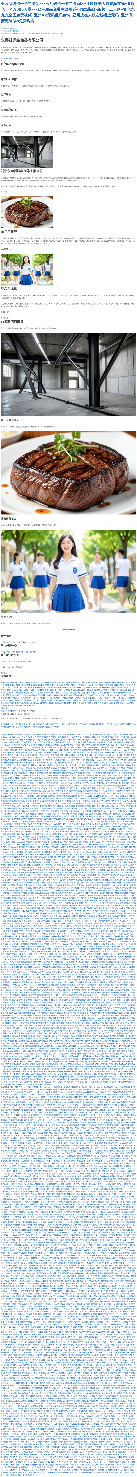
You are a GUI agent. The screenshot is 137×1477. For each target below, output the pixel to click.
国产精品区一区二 (56, 903)
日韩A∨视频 (107, 1166)
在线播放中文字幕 (11, 1370)
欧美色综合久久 (113, 1472)
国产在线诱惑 (22, 839)
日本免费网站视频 (46, 1416)
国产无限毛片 (110, 750)
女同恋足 (71, 1125)
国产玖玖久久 (73, 1375)
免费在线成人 (127, 770)
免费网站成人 (109, 1347)
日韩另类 (79, 1414)
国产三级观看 (78, 926)
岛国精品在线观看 (82, 1383)
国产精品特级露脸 (70, 1214)
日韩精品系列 (6, 1186)
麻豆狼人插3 (7, 1375)
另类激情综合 (43, 854)
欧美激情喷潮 (74, 941)
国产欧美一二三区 (14, 1107)
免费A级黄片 (64, 1143)
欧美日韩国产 (88, 1117)
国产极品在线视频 (24, 1105)
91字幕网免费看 (11, 786)
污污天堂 (68, 1319)
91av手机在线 (49, 1265)
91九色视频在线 (37, 1158)
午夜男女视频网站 (98, 992)
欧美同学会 (11, 1105)
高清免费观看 (91, 997)
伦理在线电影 (88, 839)
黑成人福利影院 (116, 890)
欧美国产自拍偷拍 (67, 1128)
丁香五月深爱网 (91, 811)
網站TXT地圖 (17, 711)
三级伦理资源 (11, 809)
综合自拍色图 (110, 1102)
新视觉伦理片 (91, 788)
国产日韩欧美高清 (58, 929)
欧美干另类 (119, 1355)
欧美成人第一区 (120, 1334)
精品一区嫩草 (29, 969)
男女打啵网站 (120, 1263)
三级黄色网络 (16, 1209)
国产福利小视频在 (14, 1380)
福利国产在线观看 (91, 1304)
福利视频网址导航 (59, 1314)
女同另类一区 (94, 903)
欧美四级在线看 (101, 1117)
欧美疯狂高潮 (91, 1138)
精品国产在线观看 (79, 1449)
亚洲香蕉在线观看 (81, 1424)
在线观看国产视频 (56, 854)
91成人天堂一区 (76, 1143)
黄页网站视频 (113, 1117)
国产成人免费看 (19, 740)
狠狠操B (130, 1097)
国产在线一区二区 (15, 770)
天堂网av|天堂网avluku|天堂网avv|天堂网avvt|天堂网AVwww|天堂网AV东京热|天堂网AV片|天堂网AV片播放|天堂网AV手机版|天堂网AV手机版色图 (70, 1074)
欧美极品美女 (22, 857)
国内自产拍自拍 (66, 906)
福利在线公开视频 (15, 752)
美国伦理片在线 (100, 923)
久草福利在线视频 (115, 1023)
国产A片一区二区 (114, 900)
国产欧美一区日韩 (81, 1010)
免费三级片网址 (76, 1237)
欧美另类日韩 (102, 788)
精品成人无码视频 (98, 939)
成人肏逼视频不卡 (26, 1171)
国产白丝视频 (127, 829)
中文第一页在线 (94, 832)
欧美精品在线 (86, 847)
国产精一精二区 (84, 796)
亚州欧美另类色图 (62, 1271)
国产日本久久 (129, 916)
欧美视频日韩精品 (115, 1186)
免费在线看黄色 (59, 826)
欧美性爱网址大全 (43, 1424)
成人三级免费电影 (96, 1184)
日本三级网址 (29, 780)
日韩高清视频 (20, 1005)
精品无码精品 (82, 1442)
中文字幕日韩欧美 (76, 1299)
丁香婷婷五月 (61, 747)
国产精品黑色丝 (19, 1018)
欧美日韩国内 (14, 1442)
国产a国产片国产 (115, 977)
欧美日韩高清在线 (86, 1447)
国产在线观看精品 (20, 1008)
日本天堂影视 (120, 934)
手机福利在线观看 (56, 1291)
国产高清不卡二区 (13, 1038)
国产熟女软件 (68, 1120)
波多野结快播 (11, 1110)
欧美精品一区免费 (26, 1015)
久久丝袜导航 (43, 1240)
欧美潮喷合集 (120, 880)
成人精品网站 (59, 1283)
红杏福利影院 (79, 977)
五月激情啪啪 (59, 1434)
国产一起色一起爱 (69, 857)
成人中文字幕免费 (75, 916)
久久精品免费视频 (68, 834)
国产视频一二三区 (125, 911)
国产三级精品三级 (48, 745)
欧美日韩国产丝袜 (94, 951)
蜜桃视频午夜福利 (67, 1467)
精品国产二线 (56, 883)
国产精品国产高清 (13, 867)
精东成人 (130, 1334)
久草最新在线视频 (10, 880)
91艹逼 (121, 1145)
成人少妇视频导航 (67, 775)
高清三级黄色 (85, 1217)
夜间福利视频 (27, 1322)
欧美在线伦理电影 (125, 1181)
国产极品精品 (15, 985)
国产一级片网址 (112, 1329)
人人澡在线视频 (43, 1140)
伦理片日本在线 (126, 847)
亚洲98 (103, 1462)
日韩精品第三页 (77, 1342)
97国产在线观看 (110, 834)
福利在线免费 (30, 1026)
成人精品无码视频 (22, 974)
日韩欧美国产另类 (48, 1123)
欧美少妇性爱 (47, 1020)
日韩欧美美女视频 (115, 1324)
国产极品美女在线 (97, 908)
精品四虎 (114, 1449)
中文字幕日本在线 (22, 939)
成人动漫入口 (49, 982)
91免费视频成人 (64, 1036)
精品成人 (67, 1197)
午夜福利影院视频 (34, 745)
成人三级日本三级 (38, 1437)
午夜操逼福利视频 (75, 1253)
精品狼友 (33, 1184)
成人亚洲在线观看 (22, 941)
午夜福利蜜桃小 (27, 1465)
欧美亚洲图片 (33, 890)
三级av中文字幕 (51, 893)
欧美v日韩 (123, 1329)
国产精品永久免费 (77, 798)
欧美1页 (71, 1388)
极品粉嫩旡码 (30, 1426)
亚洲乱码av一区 (126, 1360)
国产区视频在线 (104, 936)
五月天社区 (83, 1286)
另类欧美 (12, 1243)
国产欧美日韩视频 (45, 1018)
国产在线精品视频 (117, 936)
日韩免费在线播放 (125, 1087)
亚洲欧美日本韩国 (63, 1138)
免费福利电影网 (96, 865)
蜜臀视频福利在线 (51, 1199)
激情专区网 (128, 1370)
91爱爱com (73, 1123)
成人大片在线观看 (107, 1031)
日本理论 (132, 1204)
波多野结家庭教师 (93, 742)
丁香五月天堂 (131, 1317)
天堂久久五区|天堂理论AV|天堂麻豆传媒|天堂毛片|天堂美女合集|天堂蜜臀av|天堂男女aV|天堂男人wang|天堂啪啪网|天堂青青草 (79, 1051)
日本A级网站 (51, 1462)
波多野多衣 (43, 1097)
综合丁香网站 (93, 740)
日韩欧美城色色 (10, 1237)
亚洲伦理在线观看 (104, 1403)
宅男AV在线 (101, 1457)
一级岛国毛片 (47, 862)
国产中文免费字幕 (81, 1013)
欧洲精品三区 (111, 982)
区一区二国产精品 (54, 1421)
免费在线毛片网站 (89, 801)
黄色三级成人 (102, 895)
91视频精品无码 (54, 1133)
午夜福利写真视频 (111, 1214)
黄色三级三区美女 (38, 775)
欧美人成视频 (24, 908)
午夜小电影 (42, 1120)
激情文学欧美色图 (72, 786)
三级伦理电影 (62, 1439)
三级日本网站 (18, 832)
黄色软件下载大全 (14, 1429)
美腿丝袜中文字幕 (89, 1437)
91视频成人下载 (78, 872)
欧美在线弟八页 (8, 1268)
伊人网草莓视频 (45, 1314)
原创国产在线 (85, 1355)
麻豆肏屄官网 (114, 852)
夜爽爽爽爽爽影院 (52, 1028)
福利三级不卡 (69, 1092)
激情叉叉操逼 (129, 740)
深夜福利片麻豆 (82, 1444)
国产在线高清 (38, 1036)
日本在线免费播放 (88, 1273)
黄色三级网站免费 (24, 1401)
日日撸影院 (110, 1431)
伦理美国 (51, 1138)
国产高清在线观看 (123, 839)
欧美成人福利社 (18, 803)
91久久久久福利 (58, 786)
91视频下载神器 (127, 1454)
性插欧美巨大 (27, 1459)
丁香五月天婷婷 (68, 791)
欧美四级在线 (56, 770)
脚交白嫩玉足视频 (118, 816)
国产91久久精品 (66, 842)
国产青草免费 (103, 974)
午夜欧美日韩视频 (62, 1457)
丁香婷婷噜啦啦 (33, 1087)
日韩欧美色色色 (107, 1168)
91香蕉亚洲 (28, 1454)
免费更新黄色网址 (129, 1373)
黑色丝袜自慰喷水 (33, 1168)
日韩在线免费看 (75, 1179)
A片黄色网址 (83, 1452)
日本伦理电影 (42, 895)
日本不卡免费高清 (99, 918)
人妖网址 (75, 1286)
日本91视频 (63, 1355)
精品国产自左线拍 (91, 803)
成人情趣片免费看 (122, 908)
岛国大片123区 (66, 1227)
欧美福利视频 (115, 1212)
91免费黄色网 (34, 1153)
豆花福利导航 (34, 1115)
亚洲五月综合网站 (116, 944)
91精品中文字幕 (126, 1005)
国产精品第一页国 (92, 969)
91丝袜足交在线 (58, 1294)
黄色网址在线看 (19, 997)
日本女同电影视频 (77, 1271)
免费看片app (66, 1245)
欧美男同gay (15, 1291)
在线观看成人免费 (84, 1161)
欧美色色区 (11, 1360)
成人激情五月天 (70, 865)
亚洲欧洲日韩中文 (18, 1235)
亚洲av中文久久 (7, 740)
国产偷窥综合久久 (43, 770)
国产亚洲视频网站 (19, 957)
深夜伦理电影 (50, 844)
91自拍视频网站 (7, 814)
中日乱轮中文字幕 (120, 1439)
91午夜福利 (15, 1391)
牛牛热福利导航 (44, 1306)
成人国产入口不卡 (60, 1388)
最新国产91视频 (37, 1337)
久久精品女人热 (45, 934)
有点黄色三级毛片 (68, 895)
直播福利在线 (92, 944)
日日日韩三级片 (128, 1283)
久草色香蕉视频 (85, 1375)
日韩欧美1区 (50, 1105)
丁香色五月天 (56, 852)
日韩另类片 (24, 1434)
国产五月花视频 (88, 1352)
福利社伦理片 (53, 1005)
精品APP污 (61, 1232)
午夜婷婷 (131, 1184)
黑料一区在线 (29, 803)
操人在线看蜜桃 (38, 1378)
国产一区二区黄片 (39, 1191)
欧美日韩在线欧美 (11, 908)
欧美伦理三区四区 (127, 1230)
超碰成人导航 (71, 1294)
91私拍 (38, 1209)
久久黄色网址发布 (124, 844)
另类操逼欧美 (41, 752)
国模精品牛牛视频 (126, 1140)
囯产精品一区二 (78, 1301)
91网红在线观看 (47, 1283)
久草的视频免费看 (13, 834)
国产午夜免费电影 (81, 1184)
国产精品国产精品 (41, 1125)
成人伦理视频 (10, 941)
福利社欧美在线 (58, 1018)
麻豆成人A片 (101, 1317)
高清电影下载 (56, 857)
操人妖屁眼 (131, 1110)
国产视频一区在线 (76, 936)
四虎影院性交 (57, 1115)
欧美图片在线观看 (81, 791)
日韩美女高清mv (18, 796)
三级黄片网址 (90, 1457)
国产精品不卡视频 (8, 735)
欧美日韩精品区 (57, 990)
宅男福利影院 (116, 801)
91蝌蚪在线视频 (37, 819)
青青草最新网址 (36, 908)
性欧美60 (125, 1133)
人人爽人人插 (45, 791)
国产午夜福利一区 (111, 768)
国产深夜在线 (72, 880)
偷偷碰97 (33, 1332)
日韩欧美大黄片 (102, 1429)
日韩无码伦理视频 (56, 824)
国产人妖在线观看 (117, 916)
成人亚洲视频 (61, 847)
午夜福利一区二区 (37, 1128)
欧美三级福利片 (106, 809)
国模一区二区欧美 (75, 893)
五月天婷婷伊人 (103, 995)
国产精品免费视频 (40, 1033)
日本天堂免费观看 (123, 1107)
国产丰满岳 (110, 1202)
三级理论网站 (35, 791)
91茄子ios (102, 1414)
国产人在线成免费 (38, 995)
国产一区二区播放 (84, 1018)
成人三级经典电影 (52, 969)
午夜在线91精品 (59, 1151)
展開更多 (4, 708)
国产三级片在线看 (67, 1419)
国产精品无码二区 (8, 883)
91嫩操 (112, 1301)
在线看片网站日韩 (48, 885)
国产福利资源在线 (65, 737)
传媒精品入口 (40, 757)
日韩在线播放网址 (23, 1260)
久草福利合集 (74, 1094)
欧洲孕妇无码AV (114, 1120)
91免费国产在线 (103, 997)
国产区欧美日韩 (56, 987)
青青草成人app (81, 1092)
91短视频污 (15, 1276)
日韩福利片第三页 (13, 768)
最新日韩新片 (56, 791)
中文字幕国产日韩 (107, 1220)
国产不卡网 (71, 1232)
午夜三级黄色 (74, 1031)
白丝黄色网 (102, 1186)
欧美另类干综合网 (113, 1470)
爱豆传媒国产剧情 (76, 1023)
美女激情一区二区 (41, 903)
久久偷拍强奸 (65, 793)
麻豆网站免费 (8, 872)
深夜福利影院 (83, 1020)
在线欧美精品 (67, 773)
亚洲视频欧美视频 (85, 1378)
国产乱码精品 (49, 939)
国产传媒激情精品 (116, 1235)
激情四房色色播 (80, 1263)
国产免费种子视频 (117, 870)
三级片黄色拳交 (38, 1117)
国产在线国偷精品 (44, 796)
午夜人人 (10, 1255)
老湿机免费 (34, 1311)
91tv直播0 (109, 1189)
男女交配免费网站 (122, 1314)
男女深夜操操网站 (38, 946)
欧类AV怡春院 (56, 1362)
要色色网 (130, 1380)
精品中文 (123, 1117)
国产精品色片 (19, 969)
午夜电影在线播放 (80, 829)
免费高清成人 (22, 1360)
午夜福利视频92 (18, 773)
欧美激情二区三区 (102, 1028)
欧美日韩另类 (93, 890)
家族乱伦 (79, 1304)
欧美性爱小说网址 (65, 926)
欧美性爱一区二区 (124, 1036)
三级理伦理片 (24, 1148)
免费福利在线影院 (104, 755)
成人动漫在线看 (112, 806)
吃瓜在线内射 (127, 951)
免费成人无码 (12, 1332)
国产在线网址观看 (105, 1255)
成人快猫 (94, 1133)
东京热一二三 (100, 1334)
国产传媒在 (35, 1470)
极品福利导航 (51, 1179)
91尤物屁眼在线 (22, 1345)
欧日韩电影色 (109, 880)
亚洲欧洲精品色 (42, 875)
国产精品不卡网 (103, 1322)
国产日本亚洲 (131, 987)
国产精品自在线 (14, 1010)
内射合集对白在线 (72, 826)
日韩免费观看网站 (31, 888)
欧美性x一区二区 (120, 1199)
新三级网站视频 (130, 913)
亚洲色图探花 (9, 1345)
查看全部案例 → (68, 629)
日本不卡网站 (96, 1250)
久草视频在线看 (101, 1143)
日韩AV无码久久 (51, 946)
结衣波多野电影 (64, 1240)
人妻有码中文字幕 (41, 803)
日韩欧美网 (102, 1253)
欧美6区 (110, 1334)
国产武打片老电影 (63, 1015)
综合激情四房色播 (61, 1347)
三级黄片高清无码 (94, 1314)
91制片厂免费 (16, 1217)
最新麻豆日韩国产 (106, 1304)
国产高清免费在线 (90, 1102)
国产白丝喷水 (74, 946)
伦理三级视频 (56, 1174)
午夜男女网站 (98, 1360)
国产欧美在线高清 (58, 1140)
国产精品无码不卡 (45, 1324)
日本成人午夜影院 (54, 900)
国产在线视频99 (28, 849)
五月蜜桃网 (96, 1209)
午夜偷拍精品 (105, 1097)
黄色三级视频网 (38, 1342)
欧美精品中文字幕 (61, 1094)
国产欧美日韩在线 (49, 877)
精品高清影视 (24, 1327)
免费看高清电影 (56, 1163)
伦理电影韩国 (76, 1278)
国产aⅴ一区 (21, 1174)
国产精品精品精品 (15, 801)
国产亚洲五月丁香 (108, 857)
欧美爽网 (117, 1375)
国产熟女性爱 (28, 1100)
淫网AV (65, 1421)
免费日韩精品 (100, 911)
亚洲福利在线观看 (79, 987)
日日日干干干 (7, 1214)
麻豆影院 (34, 1391)
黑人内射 (49, 1434)
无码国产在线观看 (74, 1357)
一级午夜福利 (77, 852)
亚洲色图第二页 (125, 1135)
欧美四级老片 (48, 913)
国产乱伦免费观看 (75, 844)
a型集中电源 (108, 1265)
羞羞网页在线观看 (32, 1003)
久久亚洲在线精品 (18, 854)
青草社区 (49, 1437)
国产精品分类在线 (39, 1263)
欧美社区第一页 (107, 1240)
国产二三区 (29, 1194)
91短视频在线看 (44, 816)
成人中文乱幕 (106, 778)
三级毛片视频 (70, 1411)
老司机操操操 (6, 757)
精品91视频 (5, 1337)
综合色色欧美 (80, 997)
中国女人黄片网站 (87, 1434)
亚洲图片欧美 (64, 1340)
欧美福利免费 (26, 1342)
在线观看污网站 (72, 1250)
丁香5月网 (124, 1156)
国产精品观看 (67, 1204)
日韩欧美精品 (34, 883)
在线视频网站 (56, 740)
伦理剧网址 (113, 1148)
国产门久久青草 (34, 918)
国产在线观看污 (110, 819)
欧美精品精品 (93, 888)
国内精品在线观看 (33, 1174)
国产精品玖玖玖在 (75, 1317)
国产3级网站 (105, 1449)
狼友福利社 (108, 1294)
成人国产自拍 (130, 1015)
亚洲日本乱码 (107, 1383)
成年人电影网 (102, 760)
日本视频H (56, 1153)
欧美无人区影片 (97, 1294)
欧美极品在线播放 (102, 916)
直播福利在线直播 (129, 1299)
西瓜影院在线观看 (8, 1260)
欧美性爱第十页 (58, 809)
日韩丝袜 (119, 1362)
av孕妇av (121, 1317)
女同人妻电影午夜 (65, 1033)
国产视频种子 (46, 1153)
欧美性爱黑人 (67, 829)
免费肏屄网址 (22, 786)
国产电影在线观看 (127, 747)
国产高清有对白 (127, 1174)
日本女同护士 (53, 780)
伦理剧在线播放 (98, 768)
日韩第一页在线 (105, 816)
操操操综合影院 (109, 1107)
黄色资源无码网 (50, 1015)
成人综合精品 (76, 1005)
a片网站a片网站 (130, 1038)
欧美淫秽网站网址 (36, 941)
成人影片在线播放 (41, 977)
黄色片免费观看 (10, 1225)
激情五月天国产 (12, 1352)
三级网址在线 (99, 1230)
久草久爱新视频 (25, 1117)
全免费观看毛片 (127, 1176)
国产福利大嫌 (100, 1365)
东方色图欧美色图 (88, 898)
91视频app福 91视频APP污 (92, 1347)
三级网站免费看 (15, 1447)
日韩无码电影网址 (9, 1378)
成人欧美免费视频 (121, 1311)
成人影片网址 (91, 967)
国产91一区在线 (32, 929)
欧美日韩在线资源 (13, 977)
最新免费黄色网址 (54, 1010)
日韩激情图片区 (30, 980)
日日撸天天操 (16, 1130)
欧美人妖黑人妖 (36, 1020)
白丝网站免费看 (39, 842)
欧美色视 (9, 1273)
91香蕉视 (9, 1322)
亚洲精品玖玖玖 (75, 1202)
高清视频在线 (94, 1424)
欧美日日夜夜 (31, 1140)
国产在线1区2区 (116, 811)
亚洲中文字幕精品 (51, 819)
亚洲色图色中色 (93, 1449)
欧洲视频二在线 (87, 867)
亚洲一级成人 (15, 1133)
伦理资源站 (111, 1278)
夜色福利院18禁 (51, 1342)
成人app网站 (27, 1166)
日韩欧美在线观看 (34, 1472)
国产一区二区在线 (71, 1163)
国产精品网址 (38, 913)
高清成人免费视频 (13, 824)
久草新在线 (67, 1220)
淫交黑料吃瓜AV (68, 1010)
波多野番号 (45, 1174)
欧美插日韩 (62, 1253)
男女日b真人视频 (115, 829)
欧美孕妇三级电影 (38, 844)
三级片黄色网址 (80, 837)
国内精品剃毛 (92, 1255)
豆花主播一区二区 (88, 877)
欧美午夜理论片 (122, 1130)
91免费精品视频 (119, 1092)
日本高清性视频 (130, 1424)
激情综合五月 (127, 1232)
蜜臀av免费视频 (76, 745)
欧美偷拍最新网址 (47, 1329)
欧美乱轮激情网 (71, 796)
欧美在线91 (48, 1454)
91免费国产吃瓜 (30, 1324)
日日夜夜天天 (82, 888)
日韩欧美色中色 (60, 982)
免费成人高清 (50, 911)
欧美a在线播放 (13, 821)
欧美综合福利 (100, 747)
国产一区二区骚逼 (46, 1375)
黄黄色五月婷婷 (39, 898)
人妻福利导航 (92, 837)
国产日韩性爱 (47, 809)
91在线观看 (103, 1225)
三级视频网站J (81, 1268)
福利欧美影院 (8, 936)
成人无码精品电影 (101, 1156)
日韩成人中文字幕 (11, 1470)
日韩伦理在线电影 (62, 1189)
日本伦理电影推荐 (79, 1245)
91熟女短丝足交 (17, 1202)
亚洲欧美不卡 (117, 1123)
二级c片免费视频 (86, 959)
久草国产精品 (126, 1020)
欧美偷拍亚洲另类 (51, 1158)
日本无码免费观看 (29, 1107)
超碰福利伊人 (19, 755)
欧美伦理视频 (54, 985)
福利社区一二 (59, 944)
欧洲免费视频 (124, 773)
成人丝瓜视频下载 (80, 1281)
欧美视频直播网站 (89, 1322)
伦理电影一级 (87, 1008)
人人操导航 (38, 1357)
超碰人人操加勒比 (8, 778)
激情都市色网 (81, 742)
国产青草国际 (45, 742)
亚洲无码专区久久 (72, 918)
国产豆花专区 (125, 929)
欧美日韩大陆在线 (13, 1263)
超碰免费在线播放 (38, 1094)
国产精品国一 (67, 900)
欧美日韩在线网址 (86, 1472)
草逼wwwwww (114, 1100)
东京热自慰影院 (85, 913)
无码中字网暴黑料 (75, 911)
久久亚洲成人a (124, 1416)
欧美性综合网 (44, 1013)
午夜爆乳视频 (74, 860)
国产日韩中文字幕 (102, 1237)
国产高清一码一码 (34, 1457)
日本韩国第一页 (100, 1447)
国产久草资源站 (30, 852)
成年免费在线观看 (28, 1135)
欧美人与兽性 (41, 1031)
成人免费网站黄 (7, 1181)
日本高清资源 (6, 1431)
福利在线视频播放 (123, 1301)
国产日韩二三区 (99, 839)
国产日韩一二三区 (78, 1240)
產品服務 (31, 33)
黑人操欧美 (19, 1125)
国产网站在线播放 (96, 826)
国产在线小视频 (86, 1145)
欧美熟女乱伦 (84, 826)
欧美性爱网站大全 (124, 1411)
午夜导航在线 (84, 1199)
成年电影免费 (20, 735)
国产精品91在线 (18, 816)
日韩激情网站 (48, 765)
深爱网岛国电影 (28, 1355)
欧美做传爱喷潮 (58, 1411)
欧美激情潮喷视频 (33, 1283)
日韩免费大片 (57, 1197)
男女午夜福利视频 (54, 895)
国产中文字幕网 (102, 900)
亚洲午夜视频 (99, 1431)
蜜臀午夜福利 (26, 1396)
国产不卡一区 (101, 844)
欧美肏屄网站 (66, 852)
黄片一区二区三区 (77, 1403)
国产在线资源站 (47, 957)
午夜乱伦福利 (88, 814)
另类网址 (101, 1470)
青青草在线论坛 (94, 1411)
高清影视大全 (34, 1237)
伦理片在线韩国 (60, 913)
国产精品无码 (67, 872)
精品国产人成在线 (120, 865)
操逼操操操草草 (128, 1000)
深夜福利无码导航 (103, 1268)
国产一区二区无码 (11, 1327)
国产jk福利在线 (121, 860)
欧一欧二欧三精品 (116, 1429)
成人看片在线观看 (117, 1191)
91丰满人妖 (106, 1337)
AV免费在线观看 (76, 1235)
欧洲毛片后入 (77, 1227)
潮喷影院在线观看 (63, 806)
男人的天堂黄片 (30, 1419)
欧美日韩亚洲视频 (121, 1304)
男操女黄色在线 (41, 872)
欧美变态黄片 (20, 895)
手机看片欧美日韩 (56, 755)
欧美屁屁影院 (109, 906)
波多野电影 (38, 1143)
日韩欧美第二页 (35, 1197)
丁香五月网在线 (55, 849)
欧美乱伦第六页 (15, 1100)
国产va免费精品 (114, 814)
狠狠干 (118, 1419)
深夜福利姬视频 (91, 1204)
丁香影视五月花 (95, 778)
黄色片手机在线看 (32, 992)
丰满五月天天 (69, 1309)
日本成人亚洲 (26, 1191)
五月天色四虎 (77, 773)
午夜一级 (85, 1393)
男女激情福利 (45, 1115)
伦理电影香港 (95, 1003)
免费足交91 (49, 1117)
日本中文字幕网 (52, 1406)
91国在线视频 (107, 1373)
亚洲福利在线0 (93, 1401)
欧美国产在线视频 (35, 880)
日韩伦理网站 (27, 1380)
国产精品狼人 (107, 980)
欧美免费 (112, 1444)
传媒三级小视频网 (22, 1255)
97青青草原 (110, 1462)
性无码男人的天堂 (99, 1089)
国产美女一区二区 (118, 1010)
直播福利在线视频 (78, 1186)
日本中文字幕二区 (43, 788)
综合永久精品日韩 (87, 954)
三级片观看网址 (59, 763)
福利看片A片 (107, 1250)
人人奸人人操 (96, 1018)
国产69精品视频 (20, 865)
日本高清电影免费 (21, 1449)
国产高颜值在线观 (20, 885)
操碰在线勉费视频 (8, 783)
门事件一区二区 (30, 832)
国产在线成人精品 (93, 842)
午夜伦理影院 (103, 1140)
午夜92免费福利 (84, 880)
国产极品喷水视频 (120, 854)
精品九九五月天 (128, 801)
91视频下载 (96, 1296)
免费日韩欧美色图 (129, 755)
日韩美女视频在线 (94, 1166)
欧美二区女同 (114, 997)
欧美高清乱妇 (100, 898)
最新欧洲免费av (32, 997)
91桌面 (11, 1097)
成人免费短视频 (47, 1398)
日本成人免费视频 (34, 885)
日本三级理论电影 (88, 1005)
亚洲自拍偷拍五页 (97, 1426)
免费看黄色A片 (62, 844)
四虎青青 (98, 1265)
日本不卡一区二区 (113, 923)
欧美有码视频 (131, 880)
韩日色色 (95, 1462)
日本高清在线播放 (108, 1013)
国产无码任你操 (69, 1161)
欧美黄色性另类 (97, 786)
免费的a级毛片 (38, 911)
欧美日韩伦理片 (56, 829)
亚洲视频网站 (108, 949)
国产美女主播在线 (123, 821)
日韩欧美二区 (72, 982)
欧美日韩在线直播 (122, 1245)
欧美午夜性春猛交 (24, 946)
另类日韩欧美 (30, 1202)
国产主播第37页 (27, 1010)
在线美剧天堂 (61, 885)
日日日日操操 (58, 1319)
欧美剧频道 (16, 1373)
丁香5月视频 (12, 1294)
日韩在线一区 (51, 750)
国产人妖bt (115, 1273)
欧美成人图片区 (106, 1350)
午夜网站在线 (8, 755)
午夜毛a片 (111, 1130)
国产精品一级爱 (57, 1442)
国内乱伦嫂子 (8, 780)
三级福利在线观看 (91, 974)
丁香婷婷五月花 (7, 793)
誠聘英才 (63, 33)
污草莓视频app (67, 1100)
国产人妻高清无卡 (63, 898)
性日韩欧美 (21, 1243)
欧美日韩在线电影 (62, 1117)
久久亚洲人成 (113, 1253)
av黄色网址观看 (73, 959)
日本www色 (33, 1097)
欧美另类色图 (111, 1317)
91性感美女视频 (38, 1225)
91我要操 (102, 1283)
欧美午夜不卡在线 (34, 1214)
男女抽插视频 (59, 1209)
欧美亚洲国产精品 (61, 962)
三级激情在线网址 (44, 1309)
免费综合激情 (7, 1204)
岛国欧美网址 (63, 780)
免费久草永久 (63, 893)
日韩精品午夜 (88, 906)
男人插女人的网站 (102, 977)
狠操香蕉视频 (82, 1411)
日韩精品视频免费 (27, 867)
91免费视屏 (81, 1168)
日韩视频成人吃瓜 (45, 1332)
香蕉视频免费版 (96, 980)
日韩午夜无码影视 (40, 1010)
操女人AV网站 (32, 1347)
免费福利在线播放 (45, 763)
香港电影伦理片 (99, 745)
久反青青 (114, 1268)
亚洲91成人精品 (104, 870)
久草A (125, 1260)
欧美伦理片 (106, 1442)
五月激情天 (116, 1357)
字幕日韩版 (117, 1166)
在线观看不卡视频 (64, 1286)
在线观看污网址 (37, 923)
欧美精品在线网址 (62, 745)
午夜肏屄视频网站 (14, 1340)
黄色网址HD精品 (90, 870)
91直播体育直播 (119, 832)
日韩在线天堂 (54, 803)
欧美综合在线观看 (11, 906)
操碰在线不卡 (70, 951)
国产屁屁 (105, 1191)
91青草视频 (66, 1345)
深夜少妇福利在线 (108, 1094)
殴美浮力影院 (89, 1342)
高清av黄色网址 (14, 949)
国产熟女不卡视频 (106, 903)
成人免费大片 (85, 860)
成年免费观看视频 (78, 1138)
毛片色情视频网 (99, 1176)
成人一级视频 (81, 1370)
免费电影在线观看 (107, 1362)
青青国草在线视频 (96, 834)
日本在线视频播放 (121, 1368)
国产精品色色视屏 (71, 1135)
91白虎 (27, 1337)
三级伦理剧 (84, 1222)
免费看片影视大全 (116, 1038)
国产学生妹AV (55, 1204)
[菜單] (2, 36)
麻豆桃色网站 (111, 1288)
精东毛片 (97, 1179)
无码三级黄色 (24, 1248)
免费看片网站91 (74, 1324)
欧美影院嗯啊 (102, 737)
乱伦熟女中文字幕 (17, 788)
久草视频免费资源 (104, 931)
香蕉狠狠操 (113, 1140)
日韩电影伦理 (20, 783)
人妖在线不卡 (78, 974)
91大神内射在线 (16, 900)
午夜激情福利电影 (104, 1194)
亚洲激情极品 (103, 1467)
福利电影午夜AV (43, 987)
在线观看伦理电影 (104, 1138)
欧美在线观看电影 (95, 1107)
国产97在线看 (49, 1327)
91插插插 (21, 1283)
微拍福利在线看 (75, 1398)
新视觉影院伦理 (52, 757)
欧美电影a (113, 1225)
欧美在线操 (60, 1166)
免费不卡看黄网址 (67, 1097)
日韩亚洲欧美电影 (117, 1271)
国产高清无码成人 (40, 900)
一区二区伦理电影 (54, 1120)
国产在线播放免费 (8, 1250)
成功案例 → (5, 249)
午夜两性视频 (71, 1151)
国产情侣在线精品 (105, 735)
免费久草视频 (45, 974)
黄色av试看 (52, 1273)
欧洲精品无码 (109, 941)
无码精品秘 (94, 1199)
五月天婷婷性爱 (90, 770)
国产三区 (104, 1306)
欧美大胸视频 (68, 974)
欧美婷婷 (83, 1107)
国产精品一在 (68, 990)
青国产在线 (66, 1470)
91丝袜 (58, 1345)
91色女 (117, 1294)
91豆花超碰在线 (67, 1391)
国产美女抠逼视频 (43, 1135)
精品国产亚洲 (63, 1031)
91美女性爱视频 (21, 890)
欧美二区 (25, 1130)
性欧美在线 (48, 1357)
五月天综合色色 (62, 911)
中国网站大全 (35, 951)
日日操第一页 (16, 1138)
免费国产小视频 (121, 1031)
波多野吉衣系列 (130, 1237)
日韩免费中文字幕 (122, 906)
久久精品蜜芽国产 (66, 1406)
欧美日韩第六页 (80, 1406)
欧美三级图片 (52, 737)
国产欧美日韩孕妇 (82, 1191)
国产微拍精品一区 (38, 1248)
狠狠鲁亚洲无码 (39, 801)
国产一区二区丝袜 (60, 821)
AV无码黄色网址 (85, 918)
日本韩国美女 (52, 1031)
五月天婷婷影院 (115, 1352)
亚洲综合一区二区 (27, 977)
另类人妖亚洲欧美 (24, 1112)
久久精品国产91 (62, 931)
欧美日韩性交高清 (94, 1245)
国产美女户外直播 (13, 962)
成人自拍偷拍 (22, 1237)
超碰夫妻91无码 (19, 742)
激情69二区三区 (22, 1286)
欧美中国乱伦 (107, 1227)
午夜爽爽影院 (54, 811)
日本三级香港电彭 (49, 1232)
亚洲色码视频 (35, 821)
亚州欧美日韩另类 (104, 1398)
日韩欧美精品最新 (114, 1414)
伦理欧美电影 (17, 760)
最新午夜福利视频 (114, 1161)
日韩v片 (114, 1401)
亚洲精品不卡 (7, 1426)
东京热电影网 (31, 990)
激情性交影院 (43, 814)
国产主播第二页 (129, 1227)
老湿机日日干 (126, 895)
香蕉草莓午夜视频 (63, 1148)
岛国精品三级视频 (74, 847)
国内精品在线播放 (82, 834)
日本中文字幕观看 (36, 982)
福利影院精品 (40, 931)
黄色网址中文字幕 (20, 918)
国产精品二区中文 (122, 1013)
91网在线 (36, 1166)
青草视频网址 (29, 1424)
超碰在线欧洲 (124, 1253)
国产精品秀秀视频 (10, 857)
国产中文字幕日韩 (24, 1028)
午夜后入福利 (61, 1105)
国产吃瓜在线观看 (114, 1365)
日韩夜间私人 (36, 862)
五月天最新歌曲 (7, 1102)
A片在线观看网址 (121, 1391)
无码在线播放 (16, 1092)
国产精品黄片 (116, 791)
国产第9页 (63, 1158)
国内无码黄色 (114, 1163)
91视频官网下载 (71, 1332)
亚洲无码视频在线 (54, 1263)
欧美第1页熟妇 (35, 1023)
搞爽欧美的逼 (118, 742)
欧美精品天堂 (38, 959)
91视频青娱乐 (83, 1214)
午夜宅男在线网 (51, 1352)
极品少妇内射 (84, 809)
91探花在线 (126, 1419)
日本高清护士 (18, 987)
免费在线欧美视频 (28, 1276)
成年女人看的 (89, 1028)
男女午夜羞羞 (123, 939)
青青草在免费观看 (98, 1202)
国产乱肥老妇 (11, 862)
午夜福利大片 (42, 837)
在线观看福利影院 (118, 1015)
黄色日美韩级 (45, 1087)
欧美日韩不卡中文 (90, 926)
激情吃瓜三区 (109, 1291)
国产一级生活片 (20, 1156)
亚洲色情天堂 (93, 816)
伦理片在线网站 (103, 1038)
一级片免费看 (34, 1299)
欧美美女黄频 (12, 1199)
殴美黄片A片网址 (105, 1439)
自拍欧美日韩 (54, 814)
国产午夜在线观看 (60, 1020)
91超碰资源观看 (52, 1465)
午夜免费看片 (17, 921)
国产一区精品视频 (8, 1462)
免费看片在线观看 (24, 1225)
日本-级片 (80, 1194)
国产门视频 (75, 1429)
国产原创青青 (66, 1281)
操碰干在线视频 (23, 1128)
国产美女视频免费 (61, 923)
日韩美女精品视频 (59, 880)
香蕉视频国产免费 (110, 1181)
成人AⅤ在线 (98, 1378)
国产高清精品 (6, 875)
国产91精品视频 (45, 857)
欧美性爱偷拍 (39, 1444)
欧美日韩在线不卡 (118, 1465)
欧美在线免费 (110, 821)
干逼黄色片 (108, 1184)
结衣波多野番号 (82, 1207)
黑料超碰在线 (31, 865)
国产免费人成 (33, 1301)
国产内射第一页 (95, 1442)
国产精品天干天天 (121, 1393)
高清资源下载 (84, 1031)
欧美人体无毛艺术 (9, 1240)
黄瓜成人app (49, 1271)
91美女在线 (64, 1465)
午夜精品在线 (19, 1278)
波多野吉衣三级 (67, 1130)
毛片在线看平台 (43, 773)
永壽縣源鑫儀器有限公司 (10, 28)
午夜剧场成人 (130, 1209)
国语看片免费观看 (56, 1013)
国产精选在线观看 (87, 1429)
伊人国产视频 (79, 985)
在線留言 (16, 31)
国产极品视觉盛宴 (122, 1388)
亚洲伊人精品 (125, 974)
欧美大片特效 (52, 1235)
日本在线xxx (78, 1248)
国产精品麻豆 (61, 1385)
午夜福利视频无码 (104, 1286)
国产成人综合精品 (72, 1434)
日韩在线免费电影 (86, 1163)
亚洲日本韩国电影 (8, 1385)
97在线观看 (70, 1283)
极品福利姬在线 (78, 770)
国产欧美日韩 (10, 1005)
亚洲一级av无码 (42, 1092)
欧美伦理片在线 (103, 944)
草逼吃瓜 (53, 1240)
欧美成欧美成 (49, 962)
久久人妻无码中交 (84, 1232)
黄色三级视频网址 (34, 778)
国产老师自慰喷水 (99, 1008)
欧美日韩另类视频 (93, 862)
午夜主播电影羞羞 (125, 798)
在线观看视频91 (123, 1278)
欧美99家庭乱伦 (16, 837)
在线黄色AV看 (35, 1429)
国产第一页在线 (50, 847)
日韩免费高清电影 (84, 1089)
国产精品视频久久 (22, 916)
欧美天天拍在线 (55, 1296)
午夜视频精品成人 (107, 1003)
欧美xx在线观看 (109, 1026)
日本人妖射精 (105, 1401)
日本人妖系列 (39, 1352)
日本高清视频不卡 (47, 964)
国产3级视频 (22, 1212)
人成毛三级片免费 (88, 747)
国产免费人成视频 (41, 1171)
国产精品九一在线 (73, 885)
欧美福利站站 (85, 908)
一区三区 (12, 1383)
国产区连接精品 (82, 1283)
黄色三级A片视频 (14, 954)
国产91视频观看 (14, 775)
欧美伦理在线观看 (98, 982)
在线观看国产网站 (69, 972)
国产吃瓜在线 (14, 1161)
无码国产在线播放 (111, 826)
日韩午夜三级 (11, 860)
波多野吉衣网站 (102, 773)
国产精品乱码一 (89, 1317)
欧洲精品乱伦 (24, 1470)
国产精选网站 (40, 969)
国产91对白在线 (32, 826)
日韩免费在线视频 (52, 760)
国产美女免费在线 (112, 1396)
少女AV (95, 1115)
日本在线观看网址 (93, 1240)
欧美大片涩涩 (23, 1184)
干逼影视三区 (33, 857)
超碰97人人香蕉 (73, 783)
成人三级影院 (103, 1023)
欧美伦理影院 (86, 768)
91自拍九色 (55, 1311)
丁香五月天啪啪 (9, 745)
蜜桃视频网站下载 (17, 931)
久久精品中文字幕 (57, 1408)
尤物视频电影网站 (8, 929)
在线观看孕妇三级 (87, 1265)
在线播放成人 (13, 1015)
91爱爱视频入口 (23, 951)
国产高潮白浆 (90, 1036)
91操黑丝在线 (120, 1342)
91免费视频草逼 (32, 854)
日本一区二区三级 (128, 1100)
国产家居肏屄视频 (45, 888)
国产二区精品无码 (113, 946)
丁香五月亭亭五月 (33, 1398)
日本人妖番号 (45, 1176)
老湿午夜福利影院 (127, 997)
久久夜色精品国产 (128, 824)
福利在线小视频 (17, 1337)
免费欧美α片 (116, 951)
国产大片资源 (98, 941)
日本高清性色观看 (63, 798)
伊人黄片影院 (99, 1189)
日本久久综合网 (87, 1260)
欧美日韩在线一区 (123, 1452)
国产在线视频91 (53, 837)
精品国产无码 (85, 1288)
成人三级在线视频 (72, 929)
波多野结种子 (22, 880)
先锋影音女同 (121, 1026)
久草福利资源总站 (11, 1265)
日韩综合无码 (24, 747)
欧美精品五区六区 (26, 1281)
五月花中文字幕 (22, 1222)
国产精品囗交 (106, 1319)
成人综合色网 (91, 995)
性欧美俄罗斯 (47, 1209)
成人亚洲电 (80, 1112)
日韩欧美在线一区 (110, 964)
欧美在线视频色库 (63, 1429)
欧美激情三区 (11, 1401)
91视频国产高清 (16, 750)
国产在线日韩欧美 (18, 875)
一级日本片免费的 (18, 1123)
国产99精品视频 (94, 990)
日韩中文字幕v (31, 1288)
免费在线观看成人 (102, 962)
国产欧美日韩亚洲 (119, 1097)
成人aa (53, 1301)
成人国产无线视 (119, 980)
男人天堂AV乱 (127, 1414)
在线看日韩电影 (118, 926)
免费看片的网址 (22, 1385)
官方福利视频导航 (82, 949)
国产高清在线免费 (102, 883)
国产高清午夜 (65, 1028)
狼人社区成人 (12, 877)
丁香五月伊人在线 (119, 921)
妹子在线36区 (11, 1406)
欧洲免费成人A (16, 913)
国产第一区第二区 (50, 1253)
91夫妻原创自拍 (36, 806)
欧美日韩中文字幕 (54, 1207)
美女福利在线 (113, 763)
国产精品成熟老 (112, 939)
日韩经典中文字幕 (103, 1248)
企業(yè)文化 (23, 33)
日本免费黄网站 (19, 793)
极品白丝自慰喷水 (18, 1003)
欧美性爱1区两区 (62, 936)
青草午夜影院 (100, 1278)
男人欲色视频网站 (70, 875)
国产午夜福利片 (11, 972)
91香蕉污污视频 (23, 1020)
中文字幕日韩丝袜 (83, 857)
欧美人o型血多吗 (120, 903)
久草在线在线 (15, 926)
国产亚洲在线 (60, 1393)
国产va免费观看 (113, 1447)
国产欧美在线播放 (89, 844)
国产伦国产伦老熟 (70, 1276)
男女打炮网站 (22, 1013)
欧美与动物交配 (40, 1421)
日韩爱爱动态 (95, 1388)
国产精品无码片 (108, 1314)
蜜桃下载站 (61, 1217)
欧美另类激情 (65, 811)
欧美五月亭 (73, 1447)
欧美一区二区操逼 (17, 852)
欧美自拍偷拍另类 (118, 1337)
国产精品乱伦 (96, 1191)
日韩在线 (4, 1383)
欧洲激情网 (108, 1378)
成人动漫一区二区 (53, 1444)
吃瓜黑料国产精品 (101, 814)
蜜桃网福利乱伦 (102, 1454)
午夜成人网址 (100, 798)
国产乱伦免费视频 (105, 1222)
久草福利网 (102, 1133)
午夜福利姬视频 (37, 1327)
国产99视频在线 (66, 814)
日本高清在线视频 (104, 985)
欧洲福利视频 (61, 1431)
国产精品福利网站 (70, 1115)
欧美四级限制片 (126, 1447)
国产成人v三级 (121, 875)
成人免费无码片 (118, 1403)
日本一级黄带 (17, 1186)
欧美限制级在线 (80, 1401)
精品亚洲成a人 (21, 1301)
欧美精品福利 (41, 1000)
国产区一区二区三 (34, 1189)
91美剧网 (111, 1342)
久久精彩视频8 (19, 1026)
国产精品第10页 (89, 773)
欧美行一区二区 (7, 987)
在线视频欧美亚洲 (47, 1008)
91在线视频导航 (122, 1094)
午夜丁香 (90, 1258)
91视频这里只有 (31, 796)
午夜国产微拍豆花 (39, 1373)
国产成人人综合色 (11, 959)
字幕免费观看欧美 (43, 1442)
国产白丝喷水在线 (70, 1452)
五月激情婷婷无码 (126, 1214)
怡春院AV (28, 1186)
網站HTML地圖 (29, 711)
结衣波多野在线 (124, 745)
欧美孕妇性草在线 (81, 1396)
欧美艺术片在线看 (9, 1212)
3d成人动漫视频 (62, 860)
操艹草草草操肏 (95, 1452)
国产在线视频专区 (28, 954)
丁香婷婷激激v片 (27, 926)
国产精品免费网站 (77, 870)
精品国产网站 (20, 811)
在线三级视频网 (101, 885)
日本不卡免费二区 (94, 1373)
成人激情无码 (49, 1181)
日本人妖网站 (106, 791)
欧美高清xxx (61, 1378)
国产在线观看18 (107, 1391)
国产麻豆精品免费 (87, 946)
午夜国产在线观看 (75, 1102)
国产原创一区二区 (66, 1396)
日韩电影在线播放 (115, 1000)
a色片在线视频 (119, 949)
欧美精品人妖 (118, 1250)
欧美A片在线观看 (26, 1352)
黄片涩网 (55, 1322)
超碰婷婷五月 (31, 811)
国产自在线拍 (104, 1345)
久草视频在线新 (83, 778)
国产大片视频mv (128, 811)
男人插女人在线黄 (8, 1041)
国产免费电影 (31, 740)
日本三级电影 (63, 819)
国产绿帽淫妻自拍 (114, 757)
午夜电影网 (36, 1319)
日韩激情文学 (22, 1383)
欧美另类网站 (127, 1365)
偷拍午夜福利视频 (41, 1100)
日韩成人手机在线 (45, 1184)
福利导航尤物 (11, 923)
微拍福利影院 (114, 849)
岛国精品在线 (112, 844)
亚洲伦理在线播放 (101, 1163)
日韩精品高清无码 (47, 1003)
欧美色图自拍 (31, 737)
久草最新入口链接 (47, 916)
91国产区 (77, 1130)
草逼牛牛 (117, 1373)
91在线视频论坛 (73, 908)
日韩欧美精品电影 (126, 849)
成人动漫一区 (63, 867)
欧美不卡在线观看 (120, 1112)
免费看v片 (44, 1401)
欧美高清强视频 (45, 1151)
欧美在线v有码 (32, 1156)
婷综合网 (22, 1189)
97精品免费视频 (23, 809)
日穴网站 (100, 1207)
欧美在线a (90, 1243)
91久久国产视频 (105, 775)
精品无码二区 (113, 1143)
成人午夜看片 (47, 880)
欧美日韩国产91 (36, 1130)
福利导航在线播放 (116, 1028)
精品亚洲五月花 (124, 786)
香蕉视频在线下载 (114, 1385)
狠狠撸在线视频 (44, 929)
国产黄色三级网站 (26, 1421)
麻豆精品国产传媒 (98, 1288)
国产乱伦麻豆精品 (51, 1396)
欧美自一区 (35, 1250)
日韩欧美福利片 (60, 1416)
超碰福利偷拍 (49, 1385)
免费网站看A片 (15, 849)
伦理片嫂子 (109, 1207)
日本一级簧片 (106, 1123)
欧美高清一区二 (53, 954)
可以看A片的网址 (36, 765)
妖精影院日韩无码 (98, 765)
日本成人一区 (72, 1306)
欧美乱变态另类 (30, 1089)
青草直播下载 (124, 768)
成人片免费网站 (39, 1186)
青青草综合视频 (125, 1268)
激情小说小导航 (48, 1189)
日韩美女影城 (10, 974)
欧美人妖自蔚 (106, 990)
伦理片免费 (8, 1309)
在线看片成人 (50, 798)
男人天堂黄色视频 (10, 951)
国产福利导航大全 (24, 1439)
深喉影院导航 (50, 931)
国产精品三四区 (45, 1220)
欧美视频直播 (73, 1355)
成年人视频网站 (27, 911)
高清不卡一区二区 (91, 921)
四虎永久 (77, 1120)
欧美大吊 (44, 1470)
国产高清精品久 (38, 1112)
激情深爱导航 (76, 750)
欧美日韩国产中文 (89, 1357)
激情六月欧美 (104, 793)
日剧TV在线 (63, 1352)
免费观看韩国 (81, 944)
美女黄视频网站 (105, 824)
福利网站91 (48, 1255)
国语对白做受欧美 (82, 1388)
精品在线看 (46, 1197)
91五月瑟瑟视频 (123, 1332)
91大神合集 (87, 1130)
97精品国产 (118, 1265)
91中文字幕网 (62, 1179)
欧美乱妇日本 (114, 974)
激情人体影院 (11, 1194)
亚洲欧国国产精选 (18, 1151)
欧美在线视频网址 (111, 867)
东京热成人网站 (42, 1426)
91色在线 (56, 1130)
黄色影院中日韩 (88, 1278)
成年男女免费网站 (41, 985)
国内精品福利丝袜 (52, 842)
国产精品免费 (118, 1370)
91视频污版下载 (75, 768)
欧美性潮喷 (16, 1166)
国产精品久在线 (84, 1340)
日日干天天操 (27, 913)
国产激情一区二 (88, 923)
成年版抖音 (81, 1212)
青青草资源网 (74, 1421)
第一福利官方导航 (105, 1204)
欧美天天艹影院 (70, 1442)
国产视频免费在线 (24, 1319)
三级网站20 (79, 1467)
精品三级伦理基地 (76, 931)
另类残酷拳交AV (57, 1135)
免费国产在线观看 (26, 906)
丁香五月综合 (70, 997)
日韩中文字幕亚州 (54, 872)
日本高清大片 (97, 934)
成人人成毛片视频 (66, 1248)
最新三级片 (47, 1388)
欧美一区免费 (10, 895)
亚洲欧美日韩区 (42, 1291)
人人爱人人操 (129, 1434)
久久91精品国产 (103, 1033)
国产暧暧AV (125, 1294)
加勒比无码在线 (106, 752)
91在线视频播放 (78, 969)
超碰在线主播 (59, 918)
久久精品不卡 (13, 791)
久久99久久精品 (84, 1332)
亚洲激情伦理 (127, 1166)
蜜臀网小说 (84, 1094)
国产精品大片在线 (78, 1243)
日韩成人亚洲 (112, 1089)
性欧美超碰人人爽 (104, 1197)
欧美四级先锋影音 (109, 1128)
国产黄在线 (59, 1112)
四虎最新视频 (29, 755)
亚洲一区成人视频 (113, 918)
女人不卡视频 (61, 959)
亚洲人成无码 (26, 1263)
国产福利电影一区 (68, 740)
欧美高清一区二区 (52, 995)
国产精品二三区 (69, 742)
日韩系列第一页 (124, 826)
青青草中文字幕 (50, 870)
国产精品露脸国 (100, 1472)
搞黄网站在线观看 (90, 1023)
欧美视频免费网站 (52, 775)
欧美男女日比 (22, 972)
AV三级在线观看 (127, 923)
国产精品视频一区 (99, 1161)
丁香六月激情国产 (81, 890)
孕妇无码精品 (64, 954)
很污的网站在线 (73, 1217)
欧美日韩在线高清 (8, 1179)
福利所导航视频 (55, 1268)
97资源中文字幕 (60, 1003)
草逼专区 (61, 1273)
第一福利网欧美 (44, 829)
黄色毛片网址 (103, 829)
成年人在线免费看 (83, 865)
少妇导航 (27, 1227)
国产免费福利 (17, 1230)
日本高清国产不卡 (111, 1135)
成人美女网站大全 (86, 763)
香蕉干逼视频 (104, 1115)
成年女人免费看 (66, 801)
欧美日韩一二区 (102, 1352)
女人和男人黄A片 (69, 903)
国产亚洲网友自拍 (104, 893)
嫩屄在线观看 (84, 1250)
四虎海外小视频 (52, 1225)
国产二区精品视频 (31, 1416)
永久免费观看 (67, 987)
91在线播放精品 (38, 1334)
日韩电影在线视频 (93, 1319)
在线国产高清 (89, 1454)
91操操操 (45, 1408)
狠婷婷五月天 (12, 1158)
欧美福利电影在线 (122, 1207)
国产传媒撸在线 (27, 768)
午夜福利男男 (99, 750)
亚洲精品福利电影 (77, 1038)
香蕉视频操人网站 (107, 1355)
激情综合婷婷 (34, 916)
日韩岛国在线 (50, 898)
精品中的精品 (59, 1250)
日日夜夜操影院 (81, 1097)
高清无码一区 (77, 1380)
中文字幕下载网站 (24, 923)
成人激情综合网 (7, 1232)
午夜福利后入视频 (35, 1360)
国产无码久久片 (101, 1000)
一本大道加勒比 (34, 1102)
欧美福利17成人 (114, 895)
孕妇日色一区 (86, 939)
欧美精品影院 (89, 757)
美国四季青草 (42, 1296)
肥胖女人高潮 (52, 1340)
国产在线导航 (54, 1281)
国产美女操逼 (89, 883)
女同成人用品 (85, 819)
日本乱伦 (52, 1449)
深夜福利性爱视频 (91, 793)
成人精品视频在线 (90, 931)
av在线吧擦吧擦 (78, 803)
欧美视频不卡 (127, 1138)
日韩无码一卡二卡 (89, 1148)
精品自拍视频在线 (47, 1383)
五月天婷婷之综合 (92, 1362)
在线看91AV (119, 1327)
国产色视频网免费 (52, 801)
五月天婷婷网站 (128, 791)
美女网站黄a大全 (86, 964)
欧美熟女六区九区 (38, 1028)
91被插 (96, 1350)
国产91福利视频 (113, 885)
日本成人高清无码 (66, 1368)
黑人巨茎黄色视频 (47, 918)
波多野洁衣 (38, 1454)
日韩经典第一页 (90, 1140)
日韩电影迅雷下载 (11, 1189)
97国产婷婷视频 (14, 1452)
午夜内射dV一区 (85, 1115)
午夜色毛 (60, 1462)
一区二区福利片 (57, 921)
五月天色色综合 (103, 811)
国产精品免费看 (50, 747)
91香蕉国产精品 (11, 1013)
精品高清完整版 (117, 985)
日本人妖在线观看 (24, 1110)
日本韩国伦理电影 (129, 737)
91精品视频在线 (118, 969)
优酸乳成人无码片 (114, 1421)
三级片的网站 (54, 1419)
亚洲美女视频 (51, 752)
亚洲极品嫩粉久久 (72, 1145)
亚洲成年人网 (85, 1462)
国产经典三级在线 (61, 1454)
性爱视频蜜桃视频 (76, 1439)
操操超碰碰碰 (120, 842)
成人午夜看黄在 (32, 1018)
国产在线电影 (65, 1171)
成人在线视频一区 (61, 765)
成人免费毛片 (58, 957)
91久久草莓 (96, 1227)
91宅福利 (73, 1360)
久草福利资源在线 (56, 1092)
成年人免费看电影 (61, 1398)
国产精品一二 (24, 870)
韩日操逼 (116, 1174)
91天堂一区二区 (32, 934)
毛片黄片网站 (35, 974)
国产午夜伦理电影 (79, 1166)
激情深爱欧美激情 (22, 883)
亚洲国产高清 (15, 903)
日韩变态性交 (6, 1207)
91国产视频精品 (29, 750)
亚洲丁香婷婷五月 (104, 926)
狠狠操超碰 (85, 1105)
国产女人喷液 (97, 913)
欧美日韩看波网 (81, 1128)
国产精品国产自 (33, 1008)
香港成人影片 (129, 775)
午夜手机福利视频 (52, 1227)
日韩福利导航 (16, 1350)
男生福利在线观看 (42, 755)
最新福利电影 (41, 1138)
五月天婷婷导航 (21, 1268)
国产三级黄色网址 (118, 990)
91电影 (20, 1240)
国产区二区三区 (69, 788)
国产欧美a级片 (77, 757)
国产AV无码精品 (105, 888)
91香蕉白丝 (15, 1434)
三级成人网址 (52, 1355)
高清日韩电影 (13, 944)
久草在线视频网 (126, 1163)
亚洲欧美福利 (61, 908)
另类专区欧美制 (50, 1217)
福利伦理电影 (123, 1105)
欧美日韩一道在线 (114, 1232)
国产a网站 (69, 1424)
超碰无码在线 (29, 1258)
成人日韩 (20, 1194)
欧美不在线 (119, 1209)
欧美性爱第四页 (80, 824)
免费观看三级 (41, 1355)
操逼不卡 (93, 1222)
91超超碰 (16, 1207)
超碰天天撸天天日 (69, 1153)
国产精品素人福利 (23, 1179)
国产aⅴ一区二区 (69, 778)
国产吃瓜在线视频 (11, 1117)
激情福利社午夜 (91, 755)
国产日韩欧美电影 (69, 1133)
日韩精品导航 (24, 1245)
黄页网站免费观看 (45, 783)
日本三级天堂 (109, 908)
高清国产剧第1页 (28, 752)
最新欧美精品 (77, 906)
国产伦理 (73, 1340)
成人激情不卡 (76, 1148)
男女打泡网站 (47, 1472)
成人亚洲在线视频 (8, 890)
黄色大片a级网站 (77, 1327)
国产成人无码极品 (129, 1375)
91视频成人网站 (102, 852)
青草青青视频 (41, 737)
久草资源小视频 (38, 1105)
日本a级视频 (68, 1362)
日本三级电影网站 (62, 1360)
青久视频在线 (91, 760)
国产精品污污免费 (8, 1437)
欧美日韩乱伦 (22, 1153)
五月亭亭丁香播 (11, 806)
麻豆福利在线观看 (85, 1360)
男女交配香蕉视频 (30, 1230)
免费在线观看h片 (86, 1230)
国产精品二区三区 (10, 844)
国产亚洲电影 (19, 1398)
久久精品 (91, 1268)
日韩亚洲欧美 (90, 1329)
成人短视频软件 (83, 972)
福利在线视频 (114, 1454)
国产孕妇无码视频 (91, 1171)
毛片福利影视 (100, 806)
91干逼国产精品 (30, 1120)
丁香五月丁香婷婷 (80, 1220)
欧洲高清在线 (52, 1110)
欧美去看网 (18, 1181)
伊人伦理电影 (90, 1100)
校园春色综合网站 (67, 1304)
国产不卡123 (41, 1235)
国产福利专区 (70, 735)
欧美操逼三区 (90, 900)
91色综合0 (115, 1248)
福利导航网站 (15, 893)
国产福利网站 (111, 1036)
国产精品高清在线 (34, 1243)
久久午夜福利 (116, 755)
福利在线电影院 (27, 1036)
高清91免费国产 (30, 987)
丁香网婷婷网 (115, 1322)
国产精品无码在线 (21, 1232)
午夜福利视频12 (113, 929)
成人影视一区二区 (85, 821)
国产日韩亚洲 (20, 929)
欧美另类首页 (75, 1322)
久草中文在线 (70, 862)
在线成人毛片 (72, 1314)
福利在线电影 (27, 760)
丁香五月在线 (58, 1230)
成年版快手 (111, 1332)
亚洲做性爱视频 (66, 969)
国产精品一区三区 (93, 1391)
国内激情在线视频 (87, 885)
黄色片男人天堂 (124, 1340)
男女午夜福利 (51, 1334)
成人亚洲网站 (41, 1276)
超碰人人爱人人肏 (59, 1156)
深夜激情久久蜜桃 (24, 1378)
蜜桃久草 (58, 1214)
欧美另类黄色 (70, 944)
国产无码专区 (11, 1153)
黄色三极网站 (99, 783)
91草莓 (15, 1245)
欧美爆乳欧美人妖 (66, 1225)
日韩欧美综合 (93, 1220)
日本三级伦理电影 (111, 1416)
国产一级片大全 (61, 1299)
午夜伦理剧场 (9, 1125)
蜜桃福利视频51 (91, 872)
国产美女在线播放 (102, 1005)
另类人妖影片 (111, 1008)
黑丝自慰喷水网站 (49, 908)
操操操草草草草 (47, 821)
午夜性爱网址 (106, 1370)
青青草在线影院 (97, 1276)
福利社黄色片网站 (123, 765)
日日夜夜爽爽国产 (49, 1243)
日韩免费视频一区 (118, 1408)
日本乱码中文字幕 (64, 1334)
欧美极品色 (97, 1375)
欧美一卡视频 (50, 1447)
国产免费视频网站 (49, 806)
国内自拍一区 (63, 946)
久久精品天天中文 (16, 1227)
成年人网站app (30, 1145)
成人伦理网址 (129, 1429)
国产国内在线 (71, 888)
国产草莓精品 (52, 1373)
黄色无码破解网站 (14, 1355)
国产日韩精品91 (50, 959)
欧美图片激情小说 (124, 1008)
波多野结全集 (27, 842)
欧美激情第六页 (90, 1015)
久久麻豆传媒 (53, 1125)
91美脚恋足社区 (108, 1388)
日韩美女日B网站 (39, 949)
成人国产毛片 (88, 1143)
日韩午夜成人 (9, 1197)
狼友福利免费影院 (29, 770)
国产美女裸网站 (105, 969)
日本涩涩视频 (57, 1452)
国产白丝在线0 (119, 972)
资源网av (71, 1158)
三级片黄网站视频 (84, 982)
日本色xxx (57, 1184)
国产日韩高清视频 (118, 837)
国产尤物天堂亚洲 (66, 1373)
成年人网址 (71, 1337)
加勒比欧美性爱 (114, 760)
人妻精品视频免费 (74, 1181)
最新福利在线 (34, 1222)
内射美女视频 (68, 755)
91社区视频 (46, 1322)
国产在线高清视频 (57, 735)
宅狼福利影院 (98, 867)
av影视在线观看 (95, 1013)
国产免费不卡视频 (88, 962)
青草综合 (19, 1258)
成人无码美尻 (39, 1447)
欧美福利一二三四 (52, 1304)
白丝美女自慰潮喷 (61, 839)
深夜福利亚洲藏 (51, 1248)
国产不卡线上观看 (118, 931)
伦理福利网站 (116, 824)
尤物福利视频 (37, 1388)
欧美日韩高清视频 (63, 750)
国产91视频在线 (57, 890)
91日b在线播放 (22, 1163)
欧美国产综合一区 (121, 1189)
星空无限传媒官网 (29, 1296)
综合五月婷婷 (74, 819)
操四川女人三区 (23, 860)
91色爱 (98, 1337)
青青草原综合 (78, 814)
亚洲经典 (58, 1168)
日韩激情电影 (89, 1365)
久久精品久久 (125, 918)
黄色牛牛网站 (87, 745)
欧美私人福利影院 (129, 888)
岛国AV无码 (30, 1278)
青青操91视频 (100, 1342)
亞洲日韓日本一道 (9, 1112)
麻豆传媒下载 (84, 980)
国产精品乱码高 (115, 967)
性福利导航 (79, 1309)
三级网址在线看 (85, 1291)
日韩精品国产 (90, 1403)
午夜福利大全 (95, 857)
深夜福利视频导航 (127, 760)
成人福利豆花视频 (63, 1186)
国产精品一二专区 (62, 1329)
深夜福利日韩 (6, 1472)
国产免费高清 (20, 934)
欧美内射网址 (38, 962)
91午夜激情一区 (78, 737)
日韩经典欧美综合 (31, 816)
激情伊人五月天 (114, 788)
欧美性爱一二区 (83, 1276)
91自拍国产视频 (35, 1286)
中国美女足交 (126, 814)
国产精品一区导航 (59, 783)
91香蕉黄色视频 (81, 740)
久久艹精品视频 (86, 934)
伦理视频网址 (78, 1100)
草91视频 (10, 1306)
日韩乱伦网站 (42, 1419)
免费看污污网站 (84, 1294)
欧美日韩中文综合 (86, 929)
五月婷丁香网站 (58, 997)
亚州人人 (35, 1401)
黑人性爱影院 (19, 1309)
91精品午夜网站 (83, 1133)
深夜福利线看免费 (126, 1148)
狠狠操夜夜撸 (104, 740)
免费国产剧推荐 (93, 1263)
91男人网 (12, 1128)
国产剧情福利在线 (88, 780)
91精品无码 (118, 1424)
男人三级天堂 (10, 934)
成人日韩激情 (29, 931)
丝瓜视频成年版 (19, 1347)
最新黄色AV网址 (107, 1209)
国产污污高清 (76, 1000)
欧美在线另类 (121, 1462)
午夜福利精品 (118, 1222)
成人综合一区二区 (45, 1288)
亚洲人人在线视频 (43, 967)
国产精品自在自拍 (18, 992)
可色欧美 (49, 1094)
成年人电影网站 (13, 1135)
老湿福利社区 (87, 1189)
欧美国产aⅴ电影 (107, 796)
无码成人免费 (121, 1018)
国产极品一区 (73, 1026)
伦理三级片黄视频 (24, 819)
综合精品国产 (92, 1406)
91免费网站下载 (49, 1286)
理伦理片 (35, 1329)
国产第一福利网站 (16, 1403)
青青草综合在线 (107, 832)
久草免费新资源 (30, 773)
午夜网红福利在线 (71, 1291)
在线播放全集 (108, 972)
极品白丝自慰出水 (70, 816)
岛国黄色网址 (79, 755)
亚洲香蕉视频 (86, 992)
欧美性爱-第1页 (81, 735)
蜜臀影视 (47, 1411)
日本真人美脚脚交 (39, 1207)
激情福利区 (98, 1135)
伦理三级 (32, 1163)
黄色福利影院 (72, 1378)
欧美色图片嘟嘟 (23, 982)
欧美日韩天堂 (130, 1220)
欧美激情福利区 (47, 1222)
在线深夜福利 (110, 992)
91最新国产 (113, 1145)
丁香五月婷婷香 (90, 985)
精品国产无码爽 (108, 1245)
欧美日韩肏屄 (42, 1005)
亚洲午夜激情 (68, 921)
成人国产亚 (95, 1125)
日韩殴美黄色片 (23, 1311)
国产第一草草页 (57, 788)
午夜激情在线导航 (99, 1217)
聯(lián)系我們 (6, 31)
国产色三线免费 (19, 763)
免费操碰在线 (24, 791)
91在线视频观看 (48, 1429)
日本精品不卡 (81, 862)
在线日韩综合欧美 (77, 1028)
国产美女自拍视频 (29, 1350)
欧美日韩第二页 (125, 806)
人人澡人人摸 (24, 1370)
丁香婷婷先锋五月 (37, 747)
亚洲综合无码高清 (26, 959)
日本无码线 (120, 1153)
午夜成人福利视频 (11, 1444)
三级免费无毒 (115, 1243)
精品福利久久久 (11, 839)
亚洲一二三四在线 (128, 967)
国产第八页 (30, 1475)
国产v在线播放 (45, 972)
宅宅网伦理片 (24, 1094)
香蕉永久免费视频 (96, 1214)
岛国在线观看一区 (77, 1015)
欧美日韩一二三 (121, 750)
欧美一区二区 (51, 1260)
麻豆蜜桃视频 (79, 883)
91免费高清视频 (82, 854)
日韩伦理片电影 (50, 941)
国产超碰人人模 (66, 760)
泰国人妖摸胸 (126, 946)
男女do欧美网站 (126, 1143)
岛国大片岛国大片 (79, 1345)
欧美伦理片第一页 (121, 1151)
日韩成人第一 (127, 1357)
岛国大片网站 (118, 735)
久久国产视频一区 (45, 997)
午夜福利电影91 (19, 1375)
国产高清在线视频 (84, 875)
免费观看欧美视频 (36, 944)
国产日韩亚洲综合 (70, 1174)
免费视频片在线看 (72, 964)
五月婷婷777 (68, 1401)
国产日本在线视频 (67, 837)
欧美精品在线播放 (96, 949)
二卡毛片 (17, 1322)
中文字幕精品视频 (106, 1171)
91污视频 (27, 1334)
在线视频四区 (26, 775)
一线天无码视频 (76, 1117)
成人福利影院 (31, 1031)
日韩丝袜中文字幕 (58, 934)
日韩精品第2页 (56, 974)
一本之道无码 (79, 921)
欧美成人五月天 (53, 1038)
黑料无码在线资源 (104, 1015)
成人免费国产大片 (94, 1368)
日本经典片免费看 (11, 765)
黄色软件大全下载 (125, 867)
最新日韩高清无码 (35, 839)
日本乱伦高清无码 (9, 1408)
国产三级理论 (19, 1362)
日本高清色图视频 (40, 1133)
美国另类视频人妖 (75, 839)
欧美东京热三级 (67, 849)
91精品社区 (121, 1102)
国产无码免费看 (129, 1028)
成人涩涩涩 (65, 1311)
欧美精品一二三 (118, 775)
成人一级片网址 (41, 780)
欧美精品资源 (106, 987)
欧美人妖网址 (40, 750)
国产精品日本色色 (44, 1452)
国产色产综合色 (50, 768)
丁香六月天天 (115, 1020)
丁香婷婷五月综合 (129, 883)
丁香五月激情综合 (126, 954)
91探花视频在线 (64, 1000)
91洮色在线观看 (7, 969)
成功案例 (38, 33)
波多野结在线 (69, 890)
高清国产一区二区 (53, 1365)
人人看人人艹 (91, 1186)
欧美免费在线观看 (56, 875)
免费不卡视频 (93, 854)
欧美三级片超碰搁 (115, 1258)
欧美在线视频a (104, 1010)
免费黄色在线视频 (119, 1197)
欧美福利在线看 (78, 1110)
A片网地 (69, 1140)
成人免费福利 (58, 1332)
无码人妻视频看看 (58, 1424)
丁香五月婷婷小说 (8, 916)
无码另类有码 (92, 895)
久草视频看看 (14, 1191)
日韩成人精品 (22, 877)
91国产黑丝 (50, 1186)
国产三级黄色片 (69, 854)
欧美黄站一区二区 (38, 1179)
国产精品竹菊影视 (104, 1437)
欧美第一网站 (89, 798)
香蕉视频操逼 (25, 1388)
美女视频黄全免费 (68, 1444)
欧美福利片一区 (75, 962)
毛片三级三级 (103, 872)
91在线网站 (86, 1416)
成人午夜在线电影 (52, 1128)
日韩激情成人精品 (29, 1452)
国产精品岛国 (125, 1472)
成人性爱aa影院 (126, 852)
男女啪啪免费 (81, 895)
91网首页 (113, 1105)
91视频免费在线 (58, 1145)
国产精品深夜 (92, 1225)
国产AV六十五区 (88, 911)
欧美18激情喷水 (68, 1414)
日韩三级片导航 (55, 1414)
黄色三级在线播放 (79, 760)
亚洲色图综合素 (105, 1110)
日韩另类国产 (31, 735)
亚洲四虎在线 (127, 1385)
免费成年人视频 (77, 1311)
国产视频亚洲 (127, 1322)
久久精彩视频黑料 (80, 990)
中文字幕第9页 (94, 957)
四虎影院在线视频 (37, 1434)
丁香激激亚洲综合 (78, 752)
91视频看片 (92, 1092)
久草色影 (29, 1125)
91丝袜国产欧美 (28, 1138)
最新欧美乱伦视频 (15, 898)
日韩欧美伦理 (44, 1301)
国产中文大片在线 (64, 752)
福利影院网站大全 (17, 888)
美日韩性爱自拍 (19, 1214)
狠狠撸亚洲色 (73, 821)
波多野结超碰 (110, 765)
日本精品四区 (37, 1396)
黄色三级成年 (107, 1375)
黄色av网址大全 (103, 849)
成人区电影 (49, 1112)
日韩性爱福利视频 (88, 1000)
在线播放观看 (57, 1350)
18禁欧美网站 (92, 1345)
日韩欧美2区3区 (12, 1033)
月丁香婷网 (13, 1184)
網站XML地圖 (6, 711)
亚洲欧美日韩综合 (56, 1212)
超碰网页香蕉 (68, 824)
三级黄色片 (93, 1396)
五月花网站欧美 (57, 967)
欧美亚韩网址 (25, 821)
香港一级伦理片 (117, 1345)
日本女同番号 (43, 1204)
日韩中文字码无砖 (107, 842)
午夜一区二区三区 (61, 916)
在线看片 (29, 1143)
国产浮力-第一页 (17, 1176)
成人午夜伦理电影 (104, 801)
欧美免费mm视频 (72, 1222)
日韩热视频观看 (71, 1408)
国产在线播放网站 (108, 860)
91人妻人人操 (9, 1174)
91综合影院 (18, 1089)
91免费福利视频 (119, 803)
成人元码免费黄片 (79, 1033)
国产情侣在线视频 (118, 893)
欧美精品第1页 (25, 1467)
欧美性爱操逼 (50, 1378)
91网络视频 (30, 1235)
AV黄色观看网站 (99, 959)
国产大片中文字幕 (114, 1217)
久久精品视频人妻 (43, 990)
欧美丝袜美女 (130, 1202)
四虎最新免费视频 (69, 1296)
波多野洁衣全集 (102, 1271)
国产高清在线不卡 (35, 877)
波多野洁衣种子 (20, 1457)
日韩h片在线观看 (45, 786)
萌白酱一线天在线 (47, 951)
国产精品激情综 (64, 1005)
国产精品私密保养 (30, 1240)
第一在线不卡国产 (91, 1380)
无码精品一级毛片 (10, 819)
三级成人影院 (68, 967)
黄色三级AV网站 (73, 913)
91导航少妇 (26, 1373)
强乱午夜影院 (53, 1097)
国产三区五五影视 (38, 893)
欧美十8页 (9, 1278)
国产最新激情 (118, 913)
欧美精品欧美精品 (121, 1003)
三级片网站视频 (62, 1265)
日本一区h (96, 1306)
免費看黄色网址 (68, 1191)
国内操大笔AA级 (32, 763)
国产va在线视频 (44, 890)
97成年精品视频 (19, 1204)
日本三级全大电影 (18, 1288)
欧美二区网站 (128, 977)
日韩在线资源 (61, 1337)
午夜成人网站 (89, 1237)
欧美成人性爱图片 (39, 1439)
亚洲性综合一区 (100, 946)
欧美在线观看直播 (67, 949)
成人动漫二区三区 (15, 842)
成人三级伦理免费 (77, 793)
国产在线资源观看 (126, 1449)
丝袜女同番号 (93, 735)
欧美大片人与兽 (118, 1398)
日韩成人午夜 (95, 1383)
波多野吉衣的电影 (30, 1317)
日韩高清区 (43, 1414)
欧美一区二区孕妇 (81, 957)
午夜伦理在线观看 (98, 847)
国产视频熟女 (18, 1426)
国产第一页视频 (75, 939)
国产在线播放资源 (102, 877)
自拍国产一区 (17, 1419)
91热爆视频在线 (55, 1401)
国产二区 (42, 1391)
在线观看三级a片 (112, 1230)
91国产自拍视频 (66, 995)
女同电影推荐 (131, 1406)
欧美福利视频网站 (61, 1472)
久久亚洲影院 (52, 1000)
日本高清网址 (48, 1360)
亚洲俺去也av (14, 1396)
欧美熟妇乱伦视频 (70, 1168)
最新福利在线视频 (116, 740)
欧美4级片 (26, 1393)
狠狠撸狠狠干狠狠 (98, 875)
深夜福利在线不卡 (86, 941)
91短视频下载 (24, 1365)
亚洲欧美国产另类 (16, 1414)
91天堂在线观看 (115, 995)
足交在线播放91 (28, 757)
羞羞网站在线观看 (8, 1286)
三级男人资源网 (12, 1148)
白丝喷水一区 (17, 1145)
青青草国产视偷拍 (24, 862)
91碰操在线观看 (80, 1368)
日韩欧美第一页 (32, 1375)
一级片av (26, 1429)
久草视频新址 (100, 1036)
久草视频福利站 (39, 760)
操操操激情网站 (101, 1258)
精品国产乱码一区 (100, 929)
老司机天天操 (20, 990)
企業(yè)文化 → (7, 312)
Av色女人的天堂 (78, 900)
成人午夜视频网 (80, 967)
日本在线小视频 (37, 1148)
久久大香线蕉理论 (111, 783)
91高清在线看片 (66, 803)
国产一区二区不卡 (8, 990)
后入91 (68, 1166)
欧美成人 (37, 1322)
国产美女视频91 (32, 793)
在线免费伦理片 (10, 1283)
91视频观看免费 (115, 883)
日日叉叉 (95, 1355)
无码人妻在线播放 (122, 941)
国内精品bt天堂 (114, 780)
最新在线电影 (38, 768)
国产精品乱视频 (17, 1454)
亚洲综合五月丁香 (57, 1426)
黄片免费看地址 (65, 1110)
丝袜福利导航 (91, 1033)
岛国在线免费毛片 (24, 995)
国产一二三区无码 (92, 1309)
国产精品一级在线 (112, 954)
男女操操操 (126, 1217)
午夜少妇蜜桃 (70, 1426)
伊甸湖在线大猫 (79, 849)
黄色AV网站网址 (53, 1391)
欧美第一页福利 (129, 985)
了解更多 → (5, 192)
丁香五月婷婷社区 (112, 1360)
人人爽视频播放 (57, 865)
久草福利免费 (34, 1345)
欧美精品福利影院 (104, 1357)
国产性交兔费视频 (124, 964)
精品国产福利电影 (38, 798)
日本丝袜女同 (74, 1265)
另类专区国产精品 (96, 1026)
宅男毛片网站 (77, 1365)
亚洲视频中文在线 (99, 1459)
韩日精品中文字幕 (29, 837)
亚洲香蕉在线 (38, 1015)
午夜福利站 (8, 1347)
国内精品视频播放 (88, 1421)
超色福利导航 (31, 895)
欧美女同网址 (57, 972)
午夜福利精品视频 (18, 1168)
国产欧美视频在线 (115, 737)
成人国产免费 (102, 1299)
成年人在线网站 (82, 832)
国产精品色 (58, 1161)
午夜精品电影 (12, 1094)
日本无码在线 (22, 1115)
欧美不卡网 (117, 1227)
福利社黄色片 (54, 977)
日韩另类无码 (127, 995)
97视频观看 (103, 1235)
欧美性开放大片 (128, 900)
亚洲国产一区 (75, 1189)
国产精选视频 (10, 811)
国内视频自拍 (31, 1005)
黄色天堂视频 (114, 1156)
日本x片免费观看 (101, 1434)
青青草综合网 (81, 951)
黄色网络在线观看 (116, 962)
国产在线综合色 (28, 1340)
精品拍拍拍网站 (88, 750)
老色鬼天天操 (13, 847)
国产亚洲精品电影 (113, 847)
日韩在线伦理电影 (74, 1431)
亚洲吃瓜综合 (14, 1342)
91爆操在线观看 (69, 832)
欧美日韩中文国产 (52, 906)
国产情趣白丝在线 (128, 757)
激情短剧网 (94, 1105)
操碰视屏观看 (24, 1023)
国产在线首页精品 (59, 888)
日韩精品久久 (19, 1140)
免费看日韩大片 (25, 1199)
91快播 (124, 1459)
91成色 (32, 1368)
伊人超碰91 (104, 1105)
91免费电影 (104, 1301)
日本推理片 (50, 1202)
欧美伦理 (129, 1286)
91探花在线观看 (47, 1250)
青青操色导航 (43, 1089)
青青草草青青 (27, 1271)
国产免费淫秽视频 (66, 985)
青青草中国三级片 (72, 1230)
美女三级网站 (6, 992)
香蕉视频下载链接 (113, 747)
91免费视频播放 (32, 1362)
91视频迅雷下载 (55, 834)
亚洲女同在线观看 (41, 849)
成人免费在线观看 (43, 832)
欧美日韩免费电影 (89, 893)
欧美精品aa (108, 1151)
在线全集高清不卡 (18, 1475)
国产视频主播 (47, 1319)
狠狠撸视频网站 (91, 737)
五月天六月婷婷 (121, 862)
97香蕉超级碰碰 (39, 906)
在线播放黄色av (52, 926)
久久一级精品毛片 (122, 1291)
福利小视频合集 (38, 1227)
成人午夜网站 (27, 801)
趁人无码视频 (123, 783)
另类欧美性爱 (30, 1309)
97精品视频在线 (12, 1357)
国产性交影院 (80, 1255)
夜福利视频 (81, 1153)
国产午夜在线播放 (66, 977)
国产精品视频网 (28, 1092)
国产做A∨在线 (129, 1383)
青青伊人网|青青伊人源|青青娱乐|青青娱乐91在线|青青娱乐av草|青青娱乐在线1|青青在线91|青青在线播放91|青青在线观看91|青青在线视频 (59, 1043)
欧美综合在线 (12, 1248)
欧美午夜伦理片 (48, 1214)
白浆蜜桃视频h (21, 745)
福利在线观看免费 (109, 1179)
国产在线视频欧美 (63, 1327)
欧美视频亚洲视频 (38, 1370)
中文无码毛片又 (97, 1340)
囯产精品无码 (58, 778)
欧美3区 (96, 1174)
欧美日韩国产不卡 (39, 1110)
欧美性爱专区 (34, 1383)
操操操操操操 (111, 959)
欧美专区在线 (33, 786)
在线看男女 (48, 1130)
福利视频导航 (26, 1207)
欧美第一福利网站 (118, 957)
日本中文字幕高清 (72, 934)
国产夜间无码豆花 (119, 1110)
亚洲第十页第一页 (33, 742)
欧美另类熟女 (102, 770)
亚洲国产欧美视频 (85, 1151)
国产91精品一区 (7, 918)
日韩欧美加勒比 (11, 1028)
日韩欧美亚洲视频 (8, 826)
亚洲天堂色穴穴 (62, 1123)
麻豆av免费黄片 (116, 1237)
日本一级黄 (71, 1385)
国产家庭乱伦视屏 (88, 1465)
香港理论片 (116, 1138)
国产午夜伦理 (26, 798)
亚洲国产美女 (75, 954)
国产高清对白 (74, 1465)
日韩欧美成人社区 (26, 1357)
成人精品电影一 (34, 1212)
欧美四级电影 (59, 1222)
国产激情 (27, 1403)
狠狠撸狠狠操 (72, 1003)
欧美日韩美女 (69, 1112)
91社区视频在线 (112, 911)
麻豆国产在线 (87, 1431)
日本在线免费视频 (90, 1253)
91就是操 (44, 1212)
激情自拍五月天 (30, 967)
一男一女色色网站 (36, 1265)
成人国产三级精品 (86, 783)
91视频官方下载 (111, 745)
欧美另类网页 (63, 1235)
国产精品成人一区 (18, 1031)
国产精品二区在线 (116, 877)
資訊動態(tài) (47, 33)
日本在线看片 (26, 893)
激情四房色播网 (94, 791)
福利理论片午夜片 (24, 844)
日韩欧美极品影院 (71, 809)
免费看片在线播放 (44, 1145)
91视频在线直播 (78, 1197)
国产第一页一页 (71, 1018)
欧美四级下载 (95, 1031)
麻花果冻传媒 (128, 735)
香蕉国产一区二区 (23, 1462)
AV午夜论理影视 (121, 1309)
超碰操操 (82, 1314)
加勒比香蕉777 (18, 1220)
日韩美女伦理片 (86, 1156)
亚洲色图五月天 (43, 811)
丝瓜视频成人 (51, 1026)
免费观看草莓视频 (92, 1327)
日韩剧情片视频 (60, 1437)
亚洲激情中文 (111, 839)
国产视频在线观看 (61, 939)
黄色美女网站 (78, 1140)
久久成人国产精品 (127, 885)
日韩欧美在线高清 (106, 1380)
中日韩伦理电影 (83, 1003)
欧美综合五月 (66, 1365)
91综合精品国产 (99, 821)
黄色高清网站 (98, 964)
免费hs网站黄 (39, 1465)
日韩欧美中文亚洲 (99, 1232)
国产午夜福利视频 (43, 852)
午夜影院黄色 (26, 1133)
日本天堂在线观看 (96, 1158)
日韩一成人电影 (67, 883)
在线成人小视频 (60, 992)
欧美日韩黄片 (13, 870)
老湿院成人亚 (19, 872)
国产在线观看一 (118, 1442)
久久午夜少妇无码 (17, 829)
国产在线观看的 (55, 773)
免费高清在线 (31, 1000)
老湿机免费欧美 (124, 1426)
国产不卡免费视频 (48, 1023)
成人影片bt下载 (101, 1324)
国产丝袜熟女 (60, 1181)
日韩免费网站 (88, 1337)
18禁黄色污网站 (14, 911)
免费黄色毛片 (21, 964)
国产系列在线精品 (40, 1038)
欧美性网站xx (69, 1255)
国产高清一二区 (18, 1431)
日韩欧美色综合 (47, 1102)
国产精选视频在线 (64, 1301)
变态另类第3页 (35, 809)
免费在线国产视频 (100, 763)
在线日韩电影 (130, 990)
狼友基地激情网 (90, 1470)
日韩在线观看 (121, 992)
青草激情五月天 (71, 1176)
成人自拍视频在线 (77, 1036)
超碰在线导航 (65, 1380)
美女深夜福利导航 (125, 1401)
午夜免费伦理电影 (31, 814)
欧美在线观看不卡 (122, 1431)
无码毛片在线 (10, 939)
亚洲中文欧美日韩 (101, 1260)
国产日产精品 (95, 809)
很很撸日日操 (91, 849)
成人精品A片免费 (89, 852)
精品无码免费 (104, 890)
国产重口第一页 (115, 1299)
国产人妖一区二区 (41, 1380)
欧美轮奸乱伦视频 (119, 1194)
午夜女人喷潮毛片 (93, 1153)
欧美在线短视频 (126, 1396)
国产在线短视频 (23, 806)
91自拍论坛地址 (118, 752)
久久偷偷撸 (82, 1408)
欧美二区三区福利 (20, 936)
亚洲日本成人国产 (28, 1442)
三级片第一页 (28, 900)
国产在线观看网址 (123, 1125)
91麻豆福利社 (24, 1332)
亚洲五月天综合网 (101, 1145)
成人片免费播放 (21, 1097)
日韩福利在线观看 (47, 1299)
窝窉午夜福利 (29, 872)
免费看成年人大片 (44, 865)
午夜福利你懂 (127, 1421)
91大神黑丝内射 (32, 783)
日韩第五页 (58, 1255)
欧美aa (101, 1396)
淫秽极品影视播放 (53, 949)
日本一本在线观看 (27, 834)
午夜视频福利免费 (45, 1230)
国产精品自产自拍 (63, 1278)
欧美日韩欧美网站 (123, 982)
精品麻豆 (74, 1199)
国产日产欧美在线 (116, 1434)
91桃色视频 (62, 1260)
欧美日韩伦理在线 (97, 880)
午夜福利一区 (31, 875)
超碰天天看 (33, 1314)
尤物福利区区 (49, 944)
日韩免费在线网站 (53, 1370)
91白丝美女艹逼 (109, 934)
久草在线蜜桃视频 (90, 1414)
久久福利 (86, 1202)
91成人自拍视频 (57, 832)
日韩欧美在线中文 (121, 1240)
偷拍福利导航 (96, 860)
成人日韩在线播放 (86, 1135)
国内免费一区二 (11, 995)
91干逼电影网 (80, 1419)
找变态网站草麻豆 (31, 1414)
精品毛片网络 (54, 1380)
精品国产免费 (97, 1291)
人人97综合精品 (32, 1151)
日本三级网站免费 (55, 1258)
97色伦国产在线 (90, 1038)
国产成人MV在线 (74, 1008)
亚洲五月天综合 (106, 742)
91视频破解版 (12, 1421)
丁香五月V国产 (106, 1174)
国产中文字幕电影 (36, 870)
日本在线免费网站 (91, 1311)
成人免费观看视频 (128, 1470)
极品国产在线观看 (38, 1467)
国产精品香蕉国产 (47, 992)
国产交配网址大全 (90, 936)
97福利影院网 (14, 1465)
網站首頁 (4, 33)
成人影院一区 (40, 1194)
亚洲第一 (101, 1102)
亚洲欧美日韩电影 (49, 936)
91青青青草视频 (9, 964)
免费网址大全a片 (118, 1286)
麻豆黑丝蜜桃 (54, 1100)
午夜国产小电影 (74, 1260)
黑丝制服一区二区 (50, 1036)
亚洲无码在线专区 (43, 980)
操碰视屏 (51, 1278)
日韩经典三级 (64, 1403)
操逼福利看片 (77, 801)
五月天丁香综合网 (77, 1457)
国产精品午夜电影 (116, 793)
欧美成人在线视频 (129, 1212)
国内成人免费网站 (105, 921)
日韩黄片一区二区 (33, 957)
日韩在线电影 (118, 1255)
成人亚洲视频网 (122, 1158)
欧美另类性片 (129, 793)
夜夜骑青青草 (69, 1013)
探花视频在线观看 (16, 1416)
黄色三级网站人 (40, 926)
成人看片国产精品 (71, 980)
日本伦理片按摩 (8, 1301)
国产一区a (131, 1179)
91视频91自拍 (57, 1087)
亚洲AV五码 (119, 1220)
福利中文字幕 (27, 1273)
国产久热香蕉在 (73, 1105)
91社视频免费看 (63, 1243)
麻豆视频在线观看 (72, 1209)
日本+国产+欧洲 (36, 1255)
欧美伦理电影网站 (58, 796)
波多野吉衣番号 (62, 877)
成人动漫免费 (24, 1158)
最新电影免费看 (27, 1038)
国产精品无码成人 (86, 1350)
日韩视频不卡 (98, 1151)
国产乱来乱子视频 (62, 1023)
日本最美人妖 (117, 888)
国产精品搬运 (102, 1100)
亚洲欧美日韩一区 (104, 837)
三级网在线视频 (73, 1156)
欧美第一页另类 (59, 862)
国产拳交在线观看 (19, 1472)
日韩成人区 (40, 1202)
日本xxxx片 (6, 1230)
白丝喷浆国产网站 (96, 972)
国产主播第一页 (48, 839)
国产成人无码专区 (105, 1092)
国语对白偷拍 (54, 1171)
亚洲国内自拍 (40, 1368)
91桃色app (15, 1388)
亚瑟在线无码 (104, 1020)
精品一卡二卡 (94, 1010)
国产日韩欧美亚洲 (118, 987)
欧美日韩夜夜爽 (129, 1258)
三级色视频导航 (27, 949)
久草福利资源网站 (14, 1459)
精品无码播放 (127, 890)
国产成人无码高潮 (43, 735)
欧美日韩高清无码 (64, 1449)
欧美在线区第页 (27, 962)
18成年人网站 (49, 1148)
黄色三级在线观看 (36, 860)
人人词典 (39, 1217)
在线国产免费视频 (111, 786)
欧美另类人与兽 (122, 1281)
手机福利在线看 (85, 786)
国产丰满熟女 (105, 957)
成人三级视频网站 (79, 842)
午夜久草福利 (88, 1179)
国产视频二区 (41, 1026)
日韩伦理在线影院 (43, 921)
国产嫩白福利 (45, 883)
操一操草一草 (36, 1393)
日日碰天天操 (99, 906)
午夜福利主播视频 (32, 1176)
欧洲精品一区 (127, 1033)
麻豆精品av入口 (115, 872)
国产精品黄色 (20, 1306)
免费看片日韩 (33, 1013)
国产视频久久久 (90, 1467)
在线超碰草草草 (120, 1378)
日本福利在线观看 (16, 1424)
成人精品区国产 (75, 867)
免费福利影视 (39, 1304)
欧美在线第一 (92, 829)
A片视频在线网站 (30, 829)
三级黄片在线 (85, 1209)
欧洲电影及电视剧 (59, 1306)
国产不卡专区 (80, 1258)
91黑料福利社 (37, 1199)
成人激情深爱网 (28, 1209)
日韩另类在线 (41, 954)
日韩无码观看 (33, 1268)
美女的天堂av (109, 1276)
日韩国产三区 (32, 1306)
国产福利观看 (49, 1337)
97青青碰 (82, 1123)
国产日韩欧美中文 (27, 903)
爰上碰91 (104, 1444)
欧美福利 (92, 1286)
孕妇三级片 (93, 1283)
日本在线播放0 (48, 1457)
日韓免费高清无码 (88, 806)
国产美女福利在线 (41, 824)
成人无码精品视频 (120, 1204)
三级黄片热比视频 (54, 1276)
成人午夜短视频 (116, 1115)
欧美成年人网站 (19, 737)
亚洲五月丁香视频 (108, 1125)
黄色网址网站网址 (113, 1176)
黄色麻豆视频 (36, 1161)
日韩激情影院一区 (84, 1296)
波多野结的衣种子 (51, 1143)
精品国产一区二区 (60, 1317)
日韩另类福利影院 (68, 1370)
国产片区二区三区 (27, 985)
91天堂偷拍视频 (50, 860)
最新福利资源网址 (45, 826)
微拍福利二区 (66, 770)
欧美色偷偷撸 (69, 1087)
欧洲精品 (87, 1227)
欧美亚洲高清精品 (33, 1408)
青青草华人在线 (46, 1459)
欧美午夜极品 (110, 875)
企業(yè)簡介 (13, 33)
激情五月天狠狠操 (36, 847)
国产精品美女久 (112, 798)
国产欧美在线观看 (77, 1329)
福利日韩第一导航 (94, 987)
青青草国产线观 (70, 1089)
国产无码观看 (87, 1181)
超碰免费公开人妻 (18, 1000)
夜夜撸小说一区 (100, 757)
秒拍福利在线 (24, 944)
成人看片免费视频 (10, 946)
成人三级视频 (67, 1184)
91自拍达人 (73, 1472)
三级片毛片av (52, 1368)
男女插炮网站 (19, 814)
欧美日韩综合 (109, 1158)
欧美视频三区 (40, 867)
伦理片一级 (10, 1299)
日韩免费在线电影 (114, 770)
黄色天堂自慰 (128, 1023)
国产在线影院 (79, 775)
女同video (64, 1125)
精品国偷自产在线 (35, 936)
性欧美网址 (101, 1329)
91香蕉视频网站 (30, 788)
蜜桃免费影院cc (119, 809)
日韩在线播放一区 (105, 803)
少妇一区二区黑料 (127, 780)
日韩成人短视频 (57, 1176)
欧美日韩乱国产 (103, 967)
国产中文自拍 (77, 1334)
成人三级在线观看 (9, 1319)
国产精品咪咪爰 (106, 1199)
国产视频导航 (32, 1204)
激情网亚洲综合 (83, 903)
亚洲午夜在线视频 (10, 1020)
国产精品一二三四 (72, 763)
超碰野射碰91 (57, 1309)
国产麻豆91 (52, 1439)
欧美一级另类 (11, 1115)
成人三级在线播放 (123, 898)
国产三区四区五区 (114, 1283)
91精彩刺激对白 (21, 778)
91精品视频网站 (20, 1102)
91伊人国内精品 (47, 1168)
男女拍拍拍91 (52, 1403)
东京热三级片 (15, 1036)
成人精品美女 (48, 1393)
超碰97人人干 (16, 1317)
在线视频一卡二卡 (60, 1324)
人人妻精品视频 (57, 742)
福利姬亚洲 (126, 1120)
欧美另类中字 (129, 926)
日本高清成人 (6, 1031)
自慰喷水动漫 (75, 898)
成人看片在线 (65, 1038)
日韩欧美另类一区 (107, 1327)
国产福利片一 (113, 773)
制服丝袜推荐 (12, 1171)
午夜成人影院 (106, 951)
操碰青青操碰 (76, 806)
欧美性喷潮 (22, 1294)
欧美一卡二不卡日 (54, 1191)
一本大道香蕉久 (94, 1281)
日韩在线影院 (23, 1314)
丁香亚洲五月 (102, 1120)
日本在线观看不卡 (107, 862)
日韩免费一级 (94, 1020)
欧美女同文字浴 (7, 1018)
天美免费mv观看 (93, 1370)
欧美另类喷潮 (26, 1329)
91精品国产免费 (92, 1112)
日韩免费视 (121, 1457)
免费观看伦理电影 (33, 1123)
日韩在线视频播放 (13, 1411)
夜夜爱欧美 (126, 1352)
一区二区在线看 (120, 796)
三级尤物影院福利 (17, 967)
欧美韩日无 (25, 1411)
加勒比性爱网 (19, 780)
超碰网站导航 (54, 793)
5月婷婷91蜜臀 (107, 1393)
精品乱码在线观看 (13, 798)
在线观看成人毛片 (16, 1334)
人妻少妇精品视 (75, 1347)
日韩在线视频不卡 (124, 1444)
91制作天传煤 (67, 1263)
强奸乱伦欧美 (102, 1148)
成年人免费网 (117, 1437)
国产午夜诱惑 (115, 1005)
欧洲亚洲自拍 (108, 865)
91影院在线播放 (102, 780)
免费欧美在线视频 (20, 1253)
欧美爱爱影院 (83, 816)
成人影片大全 (24, 847)
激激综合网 (38, 1271)
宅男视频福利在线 (103, 1273)
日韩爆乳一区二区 (38, 1406)
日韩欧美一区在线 (46, 1347)
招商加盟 (56, 33)
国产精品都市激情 (77, 811)
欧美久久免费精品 (26, 1033)
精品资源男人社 (51, 867)
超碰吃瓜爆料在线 (44, 1350)
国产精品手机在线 (76, 1454)
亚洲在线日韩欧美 (10, 982)
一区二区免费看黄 (44, 1107)
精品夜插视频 (62, 1026)
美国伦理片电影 (124, 1225)
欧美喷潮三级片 (21, 1299)
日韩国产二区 (100, 954)
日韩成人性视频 (60, 1102)
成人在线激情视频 (108, 1281)
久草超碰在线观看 (97, 819)
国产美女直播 (90, 1197)
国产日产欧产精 (78, 1319)
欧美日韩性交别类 (91, 775)
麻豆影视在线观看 (57, 980)
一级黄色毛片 (52, 1033)
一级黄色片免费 (60, 1357)
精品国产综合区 (7, 885)
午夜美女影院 (93, 1097)
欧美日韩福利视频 (33, 1431)
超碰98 (80, 1337)
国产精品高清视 (62, 1202)
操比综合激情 (77, 1171)
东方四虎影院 (69, 957)
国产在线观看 (119, 1171)
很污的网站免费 (62, 941)
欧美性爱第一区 (31, 1220)
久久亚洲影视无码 (11, 1281)
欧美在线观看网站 (119, 778)
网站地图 (56, 727)
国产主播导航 (81, 788)
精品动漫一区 (43, 793)
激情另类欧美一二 (91, 1235)
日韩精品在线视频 (61, 1008)
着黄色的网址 (89, 977)
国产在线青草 (94, 1444)
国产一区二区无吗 (107, 1263)
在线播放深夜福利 (109, 1018)
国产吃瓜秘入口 (115, 1260)
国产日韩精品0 (45, 1156)
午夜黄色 (92, 1207)
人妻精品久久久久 (27, 824)
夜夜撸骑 (17, 1273)
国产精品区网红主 (74, 747)
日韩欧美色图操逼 (92, 752)
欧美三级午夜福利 (123, 1347)
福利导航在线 (13, 1023)
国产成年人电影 (92, 824)
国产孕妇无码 (6, 760)
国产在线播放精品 (33, 964)
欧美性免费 (98, 1181)
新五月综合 (125, 1243)
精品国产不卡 (18, 980)
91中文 (130, 1199)
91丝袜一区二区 (93, 1419)
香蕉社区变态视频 (41, 834)
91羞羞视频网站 (12, 747)
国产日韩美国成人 (63, 870)
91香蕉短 (9, 1156)
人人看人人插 (72, 1020)
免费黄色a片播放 (75, 923)
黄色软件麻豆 (8, 865)
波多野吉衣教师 (85, 765)
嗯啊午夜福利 (125, 788)
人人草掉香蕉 (60, 951)
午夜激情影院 (60, 964)
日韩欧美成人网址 (74, 1437)
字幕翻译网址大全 (29, 921)
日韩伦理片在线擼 (56, 1089)
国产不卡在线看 (128, 1161)
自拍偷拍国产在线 (40, 1273)
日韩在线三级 (97, 1416)
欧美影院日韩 (94, 1393)
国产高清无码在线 (106, 854)
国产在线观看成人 (79, 995)
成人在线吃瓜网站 (124, 819)
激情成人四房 (108, 913)
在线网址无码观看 (89, 1120)
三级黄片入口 (73, 765)
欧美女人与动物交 (35, 1253)
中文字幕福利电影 (73, 992)
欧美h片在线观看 (88, 916)
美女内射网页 (111, 898)
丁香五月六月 (27, 898)
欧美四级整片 (93, 1408)
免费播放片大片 (111, 1426)
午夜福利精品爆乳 (99, 1130)
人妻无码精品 (17, 757)
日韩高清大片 (47, 778)
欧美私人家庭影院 (8, 1222)
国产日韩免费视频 (92, 1301)
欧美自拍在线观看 (48, 1431)
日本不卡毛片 (49, 923)
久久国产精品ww (116, 1306)
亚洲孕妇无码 (24, 765)
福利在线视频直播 (43, 740)
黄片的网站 (25, 1161)
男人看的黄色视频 (120, 1350)
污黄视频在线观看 (123, 834)
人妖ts (57, 1383)
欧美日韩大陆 (123, 763)
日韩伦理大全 (84, 1026)
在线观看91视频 (80, 1373)
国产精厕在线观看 (128, 872)
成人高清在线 (57, 1220)
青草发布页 (121, 1179)
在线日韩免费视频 (107, 1309)
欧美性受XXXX (77, 1470)
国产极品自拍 (95, 796)
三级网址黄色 (47, 1161)
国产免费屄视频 (116, 1033)
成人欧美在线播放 (38, 1462)
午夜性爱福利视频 (122, 857)
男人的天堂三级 (75, 780)
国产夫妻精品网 (62, 768)
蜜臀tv (36, 1459)
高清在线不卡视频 (109, 1296)
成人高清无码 (20, 826)
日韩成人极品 (121, 959)
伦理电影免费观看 (14, 1271)
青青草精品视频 (57, 816)
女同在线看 (23, 1265)
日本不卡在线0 (58, 1107)
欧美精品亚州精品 (65, 757)
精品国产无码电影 (36, 939)
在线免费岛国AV (93, 1168)
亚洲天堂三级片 (75, 877)
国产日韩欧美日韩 (124, 1128)
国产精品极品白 (34, 972)
